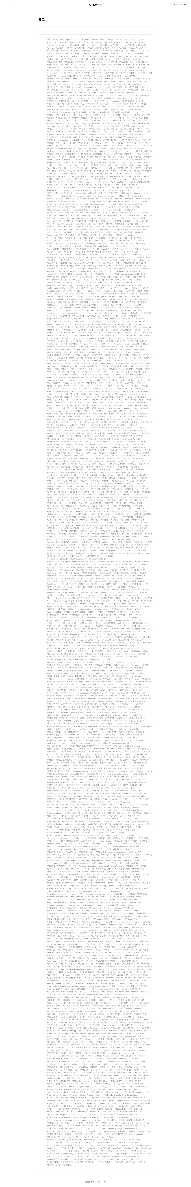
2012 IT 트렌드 (114, 1145)
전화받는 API (69, 1059)
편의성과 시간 (121, 503)
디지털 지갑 (147, 955)
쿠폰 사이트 (95, 249)
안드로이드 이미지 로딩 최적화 (138, 986)
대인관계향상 (139, 436)
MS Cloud (51, 126)
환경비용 (51, 489)
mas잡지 (106, 249)
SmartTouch (90, 1039)
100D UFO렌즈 (143, 182)
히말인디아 (111, 972)
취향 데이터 (51, 484)
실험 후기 (90, 467)
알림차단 (105, 534)
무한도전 (95, 165)
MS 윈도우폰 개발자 (116, 936)
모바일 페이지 (75, 361)
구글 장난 (51, 846)
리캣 (61, 584)
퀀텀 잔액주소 (122, 587)
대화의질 (120, 475)
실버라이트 (65, 109)
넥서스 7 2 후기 (71, 927)
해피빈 (74, 369)
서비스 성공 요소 (104, 782)
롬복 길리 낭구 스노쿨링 (67, 707)
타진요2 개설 (52, 308)
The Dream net (141, 754)
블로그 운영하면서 (95, 48)
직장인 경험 (51, 461)
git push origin (128, 1145)
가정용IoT (137, 472)
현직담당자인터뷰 (118, 481)
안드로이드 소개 (106, 911)
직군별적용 (146, 492)
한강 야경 (118, 154)
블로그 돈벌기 (102, 160)
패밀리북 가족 (116, 958)
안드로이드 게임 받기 (127, 257)
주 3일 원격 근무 (99, 411)
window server (114, 101)
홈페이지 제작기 (70, 333)
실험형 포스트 (115, 453)
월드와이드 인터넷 (54, 1165)
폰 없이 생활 (82, 414)
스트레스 (78, 403)
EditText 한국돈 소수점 (141, 799)
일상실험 (130, 42)
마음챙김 (109, 199)
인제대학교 (96, 405)
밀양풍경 (125, 249)
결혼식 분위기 (86, 271)
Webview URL (125, 204)
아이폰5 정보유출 (145, 1131)
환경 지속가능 (107, 484)
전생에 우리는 (70, 70)
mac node (64, 567)
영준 (49, 383)
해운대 (115, 394)
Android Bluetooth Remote (134, 1050)
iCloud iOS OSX (54, 1137)
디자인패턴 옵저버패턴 (91, 791)
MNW (99, 137)
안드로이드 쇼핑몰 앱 (55, 939)
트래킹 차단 (103, 450)
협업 (93, 59)
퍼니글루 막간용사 (54, 883)
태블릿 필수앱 (119, 897)
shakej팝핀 (75, 140)
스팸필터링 (86, 363)
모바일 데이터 (145, 637)
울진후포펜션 (83, 799)
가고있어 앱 (83, 852)
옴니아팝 (106, 54)
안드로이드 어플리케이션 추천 (71, 76)
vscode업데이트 (67, 514)
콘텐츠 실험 (146, 679)
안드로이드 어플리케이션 (99, 56)
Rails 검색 (148, 601)
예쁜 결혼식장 (65, 260)
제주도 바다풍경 (53, 193)
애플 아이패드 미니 (112, 1092)
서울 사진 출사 (71, 651)
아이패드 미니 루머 (54, 1078)
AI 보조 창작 (74, 425)
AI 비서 (96, 598)
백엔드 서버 (114, 827)
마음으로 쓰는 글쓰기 (74, 447)
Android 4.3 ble (91, 930)
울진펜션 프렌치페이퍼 (67, 799)
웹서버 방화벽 (98, 224)
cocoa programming (93, 87)
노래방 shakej (53, 288)
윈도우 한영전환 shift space (96, 763)
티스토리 (85, 45)
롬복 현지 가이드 (139, 710)
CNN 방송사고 (135, 394)
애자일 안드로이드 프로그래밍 (73, 188)
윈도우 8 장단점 (110, 207)
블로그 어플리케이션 (54, 232)
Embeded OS (122, 313)
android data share (103, 894)
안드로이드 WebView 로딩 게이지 (59, 210)
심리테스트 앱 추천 (82, 844)
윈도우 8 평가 (96, 1064)
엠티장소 (100, 341)
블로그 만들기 (142, 45)
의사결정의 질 (78, 453)
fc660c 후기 (66, 766)
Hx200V (69, 54)
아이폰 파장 (78, 1134)
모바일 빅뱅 (51, 302)
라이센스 (72, 380)
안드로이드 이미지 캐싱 (116, 986)
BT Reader (117, 919)
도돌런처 (106, 975)
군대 (102, 403)
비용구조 (130, 548)
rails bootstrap (53, 967)
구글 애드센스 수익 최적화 (134, 188)
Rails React (127, 176)
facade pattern (53, 777)
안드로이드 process (90, 911)
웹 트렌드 (67, 408)
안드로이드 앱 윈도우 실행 (114, 768)
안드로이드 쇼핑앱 (109, 939)
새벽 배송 (131, 509)
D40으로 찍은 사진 (111, 73)
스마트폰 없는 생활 (76, 450)
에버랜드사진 (83, 651)
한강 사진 (79, 967)
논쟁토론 (115, 486)
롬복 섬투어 (51, 707)
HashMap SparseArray (57, 905)
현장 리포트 (61, 115)
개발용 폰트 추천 (86, 1070)
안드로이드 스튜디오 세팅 (56, 698)
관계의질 (51, 115)
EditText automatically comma (82, 802)
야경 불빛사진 (135, 989)
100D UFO (124, 690)
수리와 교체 (112, 433)
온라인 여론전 (138, 458)
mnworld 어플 (101, 241)
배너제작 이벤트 (53, 266)
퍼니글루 (104, 925)
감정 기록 (74, 520)
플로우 (112, 389)
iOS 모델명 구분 (53, 1145)
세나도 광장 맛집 (88, 673)
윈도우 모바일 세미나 (95, 327)
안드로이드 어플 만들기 (97, 62)
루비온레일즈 (63, 634)
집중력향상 (121, 107)
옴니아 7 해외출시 (66, 308)
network (107, 68)
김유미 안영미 (77, 1109)
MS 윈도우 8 (64, 1064)
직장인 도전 (142, 428)
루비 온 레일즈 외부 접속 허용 (57, 740)
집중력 (142, 40)
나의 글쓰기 (124, 431)
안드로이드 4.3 (106, 930)
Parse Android (88, 827)
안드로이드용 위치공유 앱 (124, 780)
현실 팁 (137, 171)
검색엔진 (138, 157)
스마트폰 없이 (96, 168)
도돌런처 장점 (52, 975)
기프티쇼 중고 (119, 830)
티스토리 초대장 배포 (92, 54)
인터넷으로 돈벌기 (102, 380)
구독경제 (138, 84)
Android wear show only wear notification (64, 791)
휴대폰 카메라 (97, 355)
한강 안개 (73, 690)
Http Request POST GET (134, 1112)
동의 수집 (85, 484)
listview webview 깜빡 (56, 1056)
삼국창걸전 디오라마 (94, 556)
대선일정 (128, 1089)
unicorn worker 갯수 (137, 604)
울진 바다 (63, 793)
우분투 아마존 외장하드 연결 (105, 576)
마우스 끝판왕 (81, 696)
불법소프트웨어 (53, 305)
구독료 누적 (81, 439)
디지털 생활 (75, 528)
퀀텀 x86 (117, 584)
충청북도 (132, 380)
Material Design (120, 721)
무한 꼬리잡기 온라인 (113, 740)
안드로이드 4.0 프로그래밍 (92, 215)
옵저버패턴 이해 (107, 791)
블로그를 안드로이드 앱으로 (105, 754)
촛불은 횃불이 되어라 (78, 634)
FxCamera (120, 338)
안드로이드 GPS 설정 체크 (57, 123)
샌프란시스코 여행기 (54, 252)
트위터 (50, 165)
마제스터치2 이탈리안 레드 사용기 (59, 771)
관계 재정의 (64, 168)
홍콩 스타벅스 (88, 1126)
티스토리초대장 (116, 162)
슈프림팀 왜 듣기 (78, 327)
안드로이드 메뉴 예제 (55, 1067)
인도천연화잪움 (71, 972)
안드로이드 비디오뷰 (83, 224)
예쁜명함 (51, 143)
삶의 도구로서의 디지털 (55, 414)
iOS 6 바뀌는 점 (136, 1109)
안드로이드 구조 (65, 196)
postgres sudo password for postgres (111, 833)
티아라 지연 (141, 383)
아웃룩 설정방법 (139, 218)
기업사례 (108, 637)
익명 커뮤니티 (52, 528)
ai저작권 (145, 537)
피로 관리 (149, 542)
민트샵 (50, 121)
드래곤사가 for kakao (89, 841)
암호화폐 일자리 (53, 578)
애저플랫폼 (128, 232)
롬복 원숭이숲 (63, 712)
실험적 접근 (73, 458)
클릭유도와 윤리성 (143, 453)
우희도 (103, 1067)
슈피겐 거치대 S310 (92, 601)
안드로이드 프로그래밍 (69, 65)
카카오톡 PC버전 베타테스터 (98, 981)
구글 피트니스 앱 (137, 640)
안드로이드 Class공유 (69, 1098)
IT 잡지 (135, 202)
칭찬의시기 (142, 417)
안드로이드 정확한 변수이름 (57, 866)
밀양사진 (115, 249)
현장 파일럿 (139, 495)
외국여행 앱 (82, 199)
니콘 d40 (51, 104)
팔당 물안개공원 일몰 (71, 648)
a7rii (106, 118)
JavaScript (66, 112)
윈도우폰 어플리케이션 (69, 277)
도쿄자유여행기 (53, 76)
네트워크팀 (65, 90)
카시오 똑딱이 (141, 1034)
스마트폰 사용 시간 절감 (135, 444)
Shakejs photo (98, 701)
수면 (86, 162)
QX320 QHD (52, 780)
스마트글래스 (91, 1000)
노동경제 (51, 690)
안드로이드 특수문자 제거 (91, 1101)
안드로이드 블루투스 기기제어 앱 (70, 1028)
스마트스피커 (52, 618)
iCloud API (82, 202)
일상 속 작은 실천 (89, 417)
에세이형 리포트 (53, 442)
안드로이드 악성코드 (107, 336)
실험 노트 (122, 478)
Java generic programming (119, 891)
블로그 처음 (119, 51)
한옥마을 (51, 389)
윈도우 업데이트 (128, 101)
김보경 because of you (142, 327)
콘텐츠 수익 (81, 525)
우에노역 (139, 154)
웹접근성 (105, 366)
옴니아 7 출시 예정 (82, 308)
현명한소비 (112, 883)
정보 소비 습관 (91, 453)
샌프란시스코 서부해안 (73, 810)
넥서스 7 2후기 (146, 925)
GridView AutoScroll (143, 978)
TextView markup (90, 886)
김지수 (110, 383)
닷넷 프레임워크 (108, 397)
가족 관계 (86, 701)
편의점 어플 (123, 883)
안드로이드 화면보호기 (86, 855)
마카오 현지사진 (138, 869)
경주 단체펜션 (136, 249)
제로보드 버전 (70, 132)
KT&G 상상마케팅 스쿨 (127, 123)
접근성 (96, 363)
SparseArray (74, 905)
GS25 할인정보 (106, 573)
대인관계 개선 (52, 174)
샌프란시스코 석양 (111, 810)
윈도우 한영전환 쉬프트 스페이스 (120, 763)
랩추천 (83, 338)
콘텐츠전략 (139, 174)
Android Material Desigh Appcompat (96, 721)
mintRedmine (98, 860)
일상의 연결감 (63, 497)
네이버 (110, 403)
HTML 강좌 (84, 347)
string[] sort (92, 1103)
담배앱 (50, 729)
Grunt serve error (55, 835)
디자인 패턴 (129, 154)
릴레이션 (51, 324)
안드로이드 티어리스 (133, 911)
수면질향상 (83, 545)
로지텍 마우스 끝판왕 (96, 696)
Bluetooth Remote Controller (131, 196)
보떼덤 (79, 241)
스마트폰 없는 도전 (88, 171)
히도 (144, 1067)
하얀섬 (112, 1101)
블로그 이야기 (74, 45)
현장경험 (95, 584)
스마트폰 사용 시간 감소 (56, 447)
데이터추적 (74, 531)
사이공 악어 (63, 626)
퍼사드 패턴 (94, 777)
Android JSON (139, 1098)
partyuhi (101, 126)
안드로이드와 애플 (128, 1092)
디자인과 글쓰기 (72, 489)
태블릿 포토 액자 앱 (132, 724)
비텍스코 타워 (98, 626)
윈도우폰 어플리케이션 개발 (114, 302)
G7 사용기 (118, 679)
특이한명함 (145, 294)
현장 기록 (141, 509)
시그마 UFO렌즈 (137, 690)
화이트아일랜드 (143, 1006)
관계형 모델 (80, 324)
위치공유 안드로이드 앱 (98, 852)
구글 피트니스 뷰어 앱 (121, 640)
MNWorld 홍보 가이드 (100, 958)
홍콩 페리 (90, 1123)
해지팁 (86, 422)
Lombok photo (123, 701)
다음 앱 (143, 341)
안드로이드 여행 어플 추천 (96, 774)
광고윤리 (125, 525)
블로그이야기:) (114, 386)
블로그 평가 (82, 148)
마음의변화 (131, 553)
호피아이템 (74, 344)
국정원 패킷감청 (67, 1162)
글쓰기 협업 (143, 431)
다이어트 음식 (137, 377)
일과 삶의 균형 (100, 179)
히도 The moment (132, 1067)
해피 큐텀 (105, 592)
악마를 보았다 (91, 151)
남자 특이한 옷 (52, 316)
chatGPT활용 (142, 548)
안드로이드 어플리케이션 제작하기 (82, 95)
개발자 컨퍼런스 (121, 324)
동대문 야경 (63, 1129)
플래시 (142, 400)
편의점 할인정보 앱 (135, 190)
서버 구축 (77, 349)
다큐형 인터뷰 (142, 414)
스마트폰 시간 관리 (142, 523)
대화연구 (122, 417)
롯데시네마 (126, 386)
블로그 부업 (84, 849)
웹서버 (102, 383)
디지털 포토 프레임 (97, 724)
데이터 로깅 (84, 472)
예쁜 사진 (84, 68)
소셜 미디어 (130, 383)
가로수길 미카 (131, 1025)
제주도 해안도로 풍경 (69, 933)
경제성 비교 (51, 537)
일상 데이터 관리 (98, 492)
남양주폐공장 (135, 612)
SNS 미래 (51, 224)
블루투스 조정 (142, 894)
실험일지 (117, 68)
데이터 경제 (88, 581)
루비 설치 (62, 995)
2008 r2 (68, 386)
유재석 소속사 (52, 377)
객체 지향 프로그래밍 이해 (80, 805)
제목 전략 (111, 458)
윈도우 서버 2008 (111, 349)
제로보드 (87, 400)
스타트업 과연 (70, 964)
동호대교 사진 (67, 967)
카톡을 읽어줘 (52, 196)
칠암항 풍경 (146, 922)
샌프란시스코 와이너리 (70, 955)
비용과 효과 (99, 461)
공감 (87, 408)
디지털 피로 (147, 171)
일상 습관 (127, 59)
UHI (58, 143)
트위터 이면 (67, 1117)
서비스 (114, 81)
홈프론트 (121, 352)
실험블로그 (103, 453)
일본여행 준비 (108, 263)
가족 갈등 (121, 1000)
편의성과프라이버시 (107, 475)
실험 (121, 56)
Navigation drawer (96, 941)
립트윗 (59, 352)
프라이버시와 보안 (90, 495)
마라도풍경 (92, 824)
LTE (92, 68)
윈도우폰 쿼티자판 (54, 283)
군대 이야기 (65, 341)
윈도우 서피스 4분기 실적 (56, 1003)
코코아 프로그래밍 (135, 98)
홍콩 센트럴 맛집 (53, 676)
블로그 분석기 (122, 285)
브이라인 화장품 (81, 255)
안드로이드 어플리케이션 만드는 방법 (60, 93)
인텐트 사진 (93, 70)
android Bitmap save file (88, 902)
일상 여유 (103, 444)
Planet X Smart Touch (134, 1036)
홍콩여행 (114, 380)
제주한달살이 (64, 564)
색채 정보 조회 (137, 1011)
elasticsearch (78, 640)
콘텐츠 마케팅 (85, 207)
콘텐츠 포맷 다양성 (87, 458)
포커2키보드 (64, 743)
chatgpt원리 (128, 511)
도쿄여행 (80, 107)
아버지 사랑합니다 (134, 252)
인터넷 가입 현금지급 (83, 757)
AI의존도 (51, 548)
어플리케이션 (140, 160)
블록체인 (89, 185)
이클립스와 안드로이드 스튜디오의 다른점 (109, 687)
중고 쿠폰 (87, 830)
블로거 (96, 400)
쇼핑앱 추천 (95, 939)
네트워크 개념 (128, 369)
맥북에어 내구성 (136, 1106)
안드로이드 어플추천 (127, 129)
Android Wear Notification (129, 788)
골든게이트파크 (53, 816)
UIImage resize (143, 1123)
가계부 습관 (77, 495)
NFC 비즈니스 (145, 1039)
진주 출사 (51, 685)
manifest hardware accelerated (121, 1053)
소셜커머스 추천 (104, 76)
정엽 (73, 383)
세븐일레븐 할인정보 (122, 573)
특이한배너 (93, 134)
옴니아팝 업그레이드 (106, 338)
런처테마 (122, 972)
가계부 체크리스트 (109, 478)
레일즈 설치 (51, 995)
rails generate (132, 992)
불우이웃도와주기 (66, 274)
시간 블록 (143, 528)
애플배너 (83, 134)
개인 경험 (73, 174)
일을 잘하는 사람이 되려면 (119, 785)
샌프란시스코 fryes (100, 955)
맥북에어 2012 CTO (141, 944)
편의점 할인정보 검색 (90, 573)
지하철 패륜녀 (126, 310)
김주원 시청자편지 (144, 257)
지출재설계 (141, 481)
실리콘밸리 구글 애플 (55, 953)
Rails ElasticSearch (55, 604)
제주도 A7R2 (87, 637)
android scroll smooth (139, 983)
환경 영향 (62, 551)
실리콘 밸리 (58, 363)
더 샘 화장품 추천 (82, 288)
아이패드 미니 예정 (138, 1126)
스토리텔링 (141, 107)
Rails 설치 (145, 992)
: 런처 (130, 972)
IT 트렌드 (92, 98)
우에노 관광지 (122, 246)
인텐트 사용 (97, 73)
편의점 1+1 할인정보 (139, 573)
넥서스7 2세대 (132, 925)
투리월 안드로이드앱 (80, 1047)
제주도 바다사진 (67, 193)
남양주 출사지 (123, 612)
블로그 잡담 (103, 45)
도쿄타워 (57, 383)
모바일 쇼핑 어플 (80, 916)
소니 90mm (124, 651)
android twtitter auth (121, 997)
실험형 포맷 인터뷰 (99, 506)
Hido (120, 1067)
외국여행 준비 (140, 1061)
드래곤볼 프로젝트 (54, 1117)
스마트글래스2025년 (124, 514)
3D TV (70, 400)
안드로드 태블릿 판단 (102, 1022)
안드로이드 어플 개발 (110, 129)
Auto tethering (77, 897)
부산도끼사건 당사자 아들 (143, 333)
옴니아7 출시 (115, 283)
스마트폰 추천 (78, 151)
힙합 (104, 107)
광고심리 (114, 735)
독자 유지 (87, 509)
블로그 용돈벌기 (111, 355)
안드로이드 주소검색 (90, 1045)
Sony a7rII (134, 646)
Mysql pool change (96, 604)
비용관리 (85, 118)
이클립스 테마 (130, 210)
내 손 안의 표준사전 (81, 1014)
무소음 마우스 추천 (71, 612)
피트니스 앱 (107, 640)
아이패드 (117, 59)
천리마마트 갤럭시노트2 (56, 978)
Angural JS (68, 844)
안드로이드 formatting (81, 1081)
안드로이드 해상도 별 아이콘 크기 (126, 841)
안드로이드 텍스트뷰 (111, 255)
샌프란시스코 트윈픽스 (136, 953)
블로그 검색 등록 (80, 352)
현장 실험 (129, 168)
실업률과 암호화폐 (68, 578)
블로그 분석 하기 (108, 285)
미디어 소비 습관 (138, 520)
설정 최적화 (86, 542)
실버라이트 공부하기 (118, 95)
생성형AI (98, 84)
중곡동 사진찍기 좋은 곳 (114, 654)
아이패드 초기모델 (126, 1120)
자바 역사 (138, 1089)
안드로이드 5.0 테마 (54, 721)
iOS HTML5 (109, 1078)
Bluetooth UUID (54, 1061)
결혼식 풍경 (83, 132)
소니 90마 (90, 182)
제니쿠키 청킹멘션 (54, 665)
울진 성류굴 (144, 841)
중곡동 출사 (99, 654)
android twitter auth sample (58, 997)
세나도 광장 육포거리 (99, 671)
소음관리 (129, 542)
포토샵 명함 (70, 297)
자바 (128, 65)
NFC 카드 (119, 199)
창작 (62, 40)
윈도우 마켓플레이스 (121, 294)
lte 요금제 (148, 215)
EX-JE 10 (66, 1036)
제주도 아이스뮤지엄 (137, 930)
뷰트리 (61, 126)
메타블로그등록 (86, 154)
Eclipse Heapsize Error (125, 950)
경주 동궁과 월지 (63, 685)
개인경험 (57, 84)
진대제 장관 (64, 581)
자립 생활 (126, 534)
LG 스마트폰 (83, 372)
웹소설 (95, 40)
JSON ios (71, 1112)
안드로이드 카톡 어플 (71, 1006)
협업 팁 (117, 523)
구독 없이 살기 (133, 478)
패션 (110, 165)
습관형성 (149, 598)
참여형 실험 (116, 447)
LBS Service (107, 780)
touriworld (101, 1061)
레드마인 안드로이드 (109, 858)
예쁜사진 (128, 79)
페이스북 (87, 403)
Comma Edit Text (104, 802)
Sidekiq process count (117, 604)
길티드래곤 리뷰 (122, 888)
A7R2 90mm (132, 657)
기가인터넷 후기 (106, 746)
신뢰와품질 (90, 419)
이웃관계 (51, 1011)
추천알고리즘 (52, 564)
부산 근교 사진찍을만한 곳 (67, 657)
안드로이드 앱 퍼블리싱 (137, 718)
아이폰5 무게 (115, 1042)
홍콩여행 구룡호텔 (87, 880)
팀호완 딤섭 (145, 665)
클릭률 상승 (95, 523)
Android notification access (93, 905)
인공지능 (140, 369)
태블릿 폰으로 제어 (100, 1031)
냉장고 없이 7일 (53, 506)
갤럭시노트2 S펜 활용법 (120, 975)
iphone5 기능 (105, 218)
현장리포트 (60, 486)
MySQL (102, 408)
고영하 (104, 983)
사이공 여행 (130, 632)
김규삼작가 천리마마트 (139, 975)
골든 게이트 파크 (108, 813)
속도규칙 (51, 500)
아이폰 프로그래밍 (68, 59)
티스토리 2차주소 (93, 297)
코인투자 (106, 590)
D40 (130, 405)
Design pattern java (144, 771)
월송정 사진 (116, 793)
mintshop (113, 196)
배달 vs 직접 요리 (136, 503)
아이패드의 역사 (110, 1120)
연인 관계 (114, 545)
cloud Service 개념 (55, 235)
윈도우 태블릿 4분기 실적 (135, 1000)
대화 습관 (105, 520)
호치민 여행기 (93, 629)
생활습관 (97, 107)
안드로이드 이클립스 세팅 (68, 1070)
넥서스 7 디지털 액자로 (80, 724)
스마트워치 (135, 207)
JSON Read (84, 1098)
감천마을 (143, 1162)
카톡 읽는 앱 (111, 1006)
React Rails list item (103, 567)
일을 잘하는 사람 (136, 785)
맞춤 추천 (136, 537)
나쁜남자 (136, 386)
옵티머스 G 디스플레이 (143, 1101)
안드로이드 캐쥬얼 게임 (94, 740)
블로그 (124, 165)
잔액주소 (111, 587)
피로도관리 (84, 520)
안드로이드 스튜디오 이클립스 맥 (118, 696)
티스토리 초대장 (62, 42)
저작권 (124, 109)
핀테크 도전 (104, 495)
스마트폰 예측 (72, 299)
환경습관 (62, 556)
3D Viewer (130, 1020)
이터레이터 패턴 (91, 1011)
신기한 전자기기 (117, 1020)
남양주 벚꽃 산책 (147, 606)
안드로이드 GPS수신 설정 (137, 121)
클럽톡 (77, 827)
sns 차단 (51, 525)
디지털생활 (64, 528)
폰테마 (112, 1000)
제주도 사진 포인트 (54, 637)
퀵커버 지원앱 (65, 780)
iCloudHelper (96, 1117)
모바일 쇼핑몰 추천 (103, 1034)
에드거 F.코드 (68, 324)
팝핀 (83, 104)
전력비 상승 (147, 433)
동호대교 (138, 352)
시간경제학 (60, 436)
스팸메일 (136, 391)
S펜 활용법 (71, 978)
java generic (100, 891)
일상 (49, 40)
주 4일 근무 (122, 576)
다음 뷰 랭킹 (123, 297)
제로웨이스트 (74, 118)
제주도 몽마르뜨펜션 (98, 933)
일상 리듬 (116, 112)
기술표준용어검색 (65, 1014)
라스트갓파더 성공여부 (98, 274)
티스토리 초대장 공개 (139, 229)
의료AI (122, 551)
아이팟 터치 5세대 (116, 1089)
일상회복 (105, 553)
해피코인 (51, 760)
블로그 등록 (98, 375)
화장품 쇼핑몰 (124, 355)
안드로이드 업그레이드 (119, 280)
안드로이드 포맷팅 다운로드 (105, 1070)
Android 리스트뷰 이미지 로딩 (58, 989)
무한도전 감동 (125, 327)
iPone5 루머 (86, 1129)
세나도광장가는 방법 (81, 872)
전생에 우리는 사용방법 (122, 202)
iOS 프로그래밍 (53, 51)
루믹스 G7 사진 (123, 662)
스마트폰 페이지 (81, 269)
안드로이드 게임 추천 (55, 62)
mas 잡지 (61, 134)
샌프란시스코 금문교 (73, 813)
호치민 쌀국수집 (143, 654)
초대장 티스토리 (53, 129)
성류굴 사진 (51, 796)
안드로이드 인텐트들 (83, 73)
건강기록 (105, 545)
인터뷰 (133, 162)
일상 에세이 (72, 115)
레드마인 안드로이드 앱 (55, 860)
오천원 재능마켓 (112, 227)
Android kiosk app (126, 855)
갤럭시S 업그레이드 (54, 355)
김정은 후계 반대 (86, 277)
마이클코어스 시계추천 (106, 246)
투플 (58, 324)
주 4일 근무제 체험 (76, 419)
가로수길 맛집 (141, 274)
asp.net (51, 48)
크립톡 (50, 179)
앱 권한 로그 (71, 428)
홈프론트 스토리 (92, 260)
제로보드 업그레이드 (106, 266)
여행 (131, 109)
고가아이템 (101, 419)
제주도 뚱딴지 (67, 821)
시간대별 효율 (52, 422)
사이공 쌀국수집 (124, 626)
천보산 (127, 927)
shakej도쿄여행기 (138, 126)
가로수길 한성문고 (95, 1017)
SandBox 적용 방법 (131, 1148)
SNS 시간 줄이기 (79, 456)
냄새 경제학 (74, 481)
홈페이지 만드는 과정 (55, 333)
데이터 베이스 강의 (111, 322)
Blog (59, 411)
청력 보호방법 (94, 858)
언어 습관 (94, 531)
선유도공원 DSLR (123, 698)
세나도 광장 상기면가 (72, 673)
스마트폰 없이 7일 (104, 442)
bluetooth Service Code (106, 1059)
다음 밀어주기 (87, 833)
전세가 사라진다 (67, 992)
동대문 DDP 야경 (77, 618)
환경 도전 (144, 500)
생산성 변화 (83, 115)
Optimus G (80, 1103)
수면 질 (93, 548)
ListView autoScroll (124, 978)
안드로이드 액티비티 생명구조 (125, 894)
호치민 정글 (61, 623)
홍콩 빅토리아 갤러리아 (113, 874)
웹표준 (68, 162)
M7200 (139, 347)
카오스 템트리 (95, 391)
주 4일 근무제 (96, 118)
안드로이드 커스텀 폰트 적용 (140, 888)
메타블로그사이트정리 (136, 132)
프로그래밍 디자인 (113, 766)
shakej (50, 42)
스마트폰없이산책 (140, 447)
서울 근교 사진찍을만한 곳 (56, 659)
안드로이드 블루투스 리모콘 (111, 1028)
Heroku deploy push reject (131, 735)
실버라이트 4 (97, 302)
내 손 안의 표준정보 (97, 1014)
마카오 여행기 (136, 872)
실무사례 (122, 1006)
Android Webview (111, 1056)
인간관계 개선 (52, 567)
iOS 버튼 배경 (101, 1123)
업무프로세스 (142, 740)
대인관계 (72, 157)
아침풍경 (68, 363)
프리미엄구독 (105, 537)
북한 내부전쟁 (100, 277)
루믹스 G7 (107, 679)
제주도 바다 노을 (114, 933)
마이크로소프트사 (64, 391)
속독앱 (61, 517)
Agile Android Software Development (109, 749)
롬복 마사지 (92, 712)
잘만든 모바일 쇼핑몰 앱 (139, 1031)
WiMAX (120, 363)
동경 (58, 160)
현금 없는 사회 (131, 687)
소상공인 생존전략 (126, 506)
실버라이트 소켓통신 (78, 285)
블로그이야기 (52, 157)
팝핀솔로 (145, 344)
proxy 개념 (92, 218)
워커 (146, 405)
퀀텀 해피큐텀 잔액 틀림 (97, 587)
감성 (55, 40)
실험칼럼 (125, 497)
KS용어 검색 (52, 1014)
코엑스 (123, 380)
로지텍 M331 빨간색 (134, 609)
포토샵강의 (87, 109)
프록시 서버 (51, 358)
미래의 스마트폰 (97, 308)
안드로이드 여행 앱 (78, 774)
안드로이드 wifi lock (141, 213)
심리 (129, 81)
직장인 (122, 157)
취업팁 (122, 925)
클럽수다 (68, 827)
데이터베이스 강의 (127, 322)
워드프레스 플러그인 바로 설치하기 (103, 729)
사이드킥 (51, 958)
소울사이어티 (52, 274)
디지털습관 (148, 514)
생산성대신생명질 (118, 428)
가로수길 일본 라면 (128, 1017)
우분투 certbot (93, 620)
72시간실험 (135, 492)
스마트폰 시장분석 (126, 308)
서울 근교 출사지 (128, 68)
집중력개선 (94, 545)
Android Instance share (114, 1095)
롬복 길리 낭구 (111, 707)
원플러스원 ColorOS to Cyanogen (127, 746)
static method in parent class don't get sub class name (93, 900)
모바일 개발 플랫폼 (123, 1078)
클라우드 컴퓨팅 (141, 397)
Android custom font (56, 891)
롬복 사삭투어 (77, 710)
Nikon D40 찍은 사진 (141, 227)
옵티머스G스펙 (67, 1103)
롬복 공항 (104, 704)
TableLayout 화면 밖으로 (106, 1084)
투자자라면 (118, 637)
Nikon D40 (119, 65)
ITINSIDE (145, 202)
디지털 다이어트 (128, 517)
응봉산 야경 (63, 358)
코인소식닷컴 (66, 179)
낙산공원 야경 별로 (54, 648)
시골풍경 (82, 157)
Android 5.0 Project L (64, 807)
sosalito (104, 1115)
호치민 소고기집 (84, 632)
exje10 (130, 1034)
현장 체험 (73, 503)
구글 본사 (103, 1000)
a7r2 (133, 182)
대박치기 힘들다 (70, 835)
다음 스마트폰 (108, 235)
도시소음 (100, 199)
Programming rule (109, 204)
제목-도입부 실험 (53, 456)
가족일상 (77, 1061)
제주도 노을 (127, 933)
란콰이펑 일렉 (52, 874)
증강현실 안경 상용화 (118, 1115)
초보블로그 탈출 (108, 305)
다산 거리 (86, 646)
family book (52, 961)
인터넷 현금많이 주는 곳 (65, 757)
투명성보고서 (90, 1162)
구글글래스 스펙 (69, 1000)
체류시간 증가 (89, 447)
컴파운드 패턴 (111, 760)
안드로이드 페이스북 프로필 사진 (99, 995)
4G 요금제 (65, 218)
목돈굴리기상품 (70, 941)
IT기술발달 (70, 294)
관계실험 (130, 484)
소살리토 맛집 (125, 810)
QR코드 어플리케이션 (55, 238)
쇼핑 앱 (91, 916)
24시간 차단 (90, 442)
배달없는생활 (66, 467)
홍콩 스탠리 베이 (122, 668)
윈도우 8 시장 (94, 1025)
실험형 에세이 (74, 171)
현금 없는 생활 (116, 495)
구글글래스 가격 (138, 997)
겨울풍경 (145, 386)
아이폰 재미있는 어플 (94, 1131)
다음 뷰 (81, 383)
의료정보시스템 (126, 349)
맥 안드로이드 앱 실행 (71, 768)
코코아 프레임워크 (54, 207)
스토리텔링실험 (93, 486)
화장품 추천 (145, 95)
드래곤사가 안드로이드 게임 (69, 841)
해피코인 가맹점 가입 (132, 757)
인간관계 (113, 405)
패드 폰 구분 (134, 1142)
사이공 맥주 (119, 632)
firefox (66, 383)
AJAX (103, 386)
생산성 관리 (64, 475)
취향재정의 (84, 425)
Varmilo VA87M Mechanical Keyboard (75, 752)
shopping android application (76, 939)
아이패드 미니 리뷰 (63, 1047)
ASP (97, 394)
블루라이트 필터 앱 (93, 682)
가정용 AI (71, 486)
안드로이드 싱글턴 (120, 1087)
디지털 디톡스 (85, 40)
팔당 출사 (62, 182)
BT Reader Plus (131, 919)
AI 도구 (101, 548)
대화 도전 (105, 497)
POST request (115, 1112)
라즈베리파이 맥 (107, 598)
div (136, 408)
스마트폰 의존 (126, 171)
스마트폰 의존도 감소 (116, 444)
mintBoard (52, 855)
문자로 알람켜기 (144, 838)
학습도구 (60, 548)
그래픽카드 (105, 400)
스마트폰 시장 (110, 79)
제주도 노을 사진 (140, 933)
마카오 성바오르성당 (123, 869)
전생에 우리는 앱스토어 (76, 1131)
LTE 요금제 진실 (135, 215)
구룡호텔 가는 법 (53, 880)
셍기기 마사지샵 (104, 712)
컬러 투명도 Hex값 (138, 693)
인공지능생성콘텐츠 (54, 470)
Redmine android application (78, 860)
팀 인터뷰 (58, 601)
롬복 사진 (99, 185)
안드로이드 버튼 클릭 (55, 1089)
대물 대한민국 (66, 137)
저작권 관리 (96, 489)
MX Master (69, 696)
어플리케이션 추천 (54, 68)
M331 (83, 612)
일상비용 (60, 489)
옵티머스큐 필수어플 (117, 271)
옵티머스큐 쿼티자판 (134, 271)
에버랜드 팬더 (111, 651)
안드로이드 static (90, 944)
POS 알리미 (74, 592)
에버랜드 (122, 405)
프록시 (50, 369)
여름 (69, 403)
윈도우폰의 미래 (83, 936)
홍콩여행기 (138, 310)
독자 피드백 (51, 517)
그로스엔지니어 (141, 564)
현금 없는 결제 (105, 439)
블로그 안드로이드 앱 (125, 754)
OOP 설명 (83, 908)
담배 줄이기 (59, 729)
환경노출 (131, 414)
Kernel (98, 369)
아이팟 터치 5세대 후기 (123, 1075)
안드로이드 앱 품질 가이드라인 (107, 961)
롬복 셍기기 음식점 (78, 712)
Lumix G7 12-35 (94, 662)
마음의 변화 (73, 551)
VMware (87, 389)
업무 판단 (85, 475)
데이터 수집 (66, 87)
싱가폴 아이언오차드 (77, 718)
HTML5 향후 (52, 1081)
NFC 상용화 (68, 1039)
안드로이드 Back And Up (77, 858)
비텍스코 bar (86, 626)
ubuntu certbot (108, 620)
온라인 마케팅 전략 (81, 249)
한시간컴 (148, 958)
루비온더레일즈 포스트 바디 (114, 738)
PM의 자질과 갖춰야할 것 (133, 863)
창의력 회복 (81, 478)
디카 (105, 405)
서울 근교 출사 (75, 643)
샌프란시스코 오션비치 (90, 816)
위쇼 (102, 777)
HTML (108, 59)
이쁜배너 (113, 134)
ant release (69, 983)
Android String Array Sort (110, 1103)
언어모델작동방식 (114, 511)
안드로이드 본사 (106, 953)
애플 (49, 84)
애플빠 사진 (119, 1162)
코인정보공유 (71, 584)
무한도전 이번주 (84, 143)
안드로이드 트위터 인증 (102, 997)
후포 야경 (121, 796)
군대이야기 (75, 375)
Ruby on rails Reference (75, 735)
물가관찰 (143, 442)
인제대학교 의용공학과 (97, 221)
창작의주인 (51, 492)
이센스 (149, 363)
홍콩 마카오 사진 (53, 869)
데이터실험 (121, 414)
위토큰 (120, 578)
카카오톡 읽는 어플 (54, 1006)
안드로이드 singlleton (102, 1087)
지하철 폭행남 (52, 271)
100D (58, 121)
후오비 (50, 587)
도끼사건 (51, 336)
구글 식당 (68, 953)
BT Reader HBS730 (101, 919)
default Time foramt (101, 846)
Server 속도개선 (112, 606)
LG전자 (86, 405)
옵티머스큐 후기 (95, 132)
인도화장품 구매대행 (87, 972)
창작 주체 (63, 503)
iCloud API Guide (143, 199)
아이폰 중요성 (90, 1134)
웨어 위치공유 (94, 780)
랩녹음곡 (77, 79)
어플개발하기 (52, 257)
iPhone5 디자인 (99, 1129)
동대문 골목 (64, 618)
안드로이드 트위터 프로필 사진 (123, 995)
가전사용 (94, 475)
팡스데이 (107, 291)
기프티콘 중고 (131, 830)
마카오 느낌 (90, 869)
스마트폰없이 (52, 534)
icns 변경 (92, 1148)
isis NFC (79, 1039)
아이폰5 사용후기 (53, 1045)
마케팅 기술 (84, 257)
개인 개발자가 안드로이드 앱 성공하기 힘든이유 (118, 835)
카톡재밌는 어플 (110, 1131)
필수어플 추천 (124, 241)
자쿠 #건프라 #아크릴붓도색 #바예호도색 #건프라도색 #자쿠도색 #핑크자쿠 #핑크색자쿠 (78, 559)
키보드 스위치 (52, 752)
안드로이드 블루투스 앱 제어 (57, 1053)
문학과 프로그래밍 (141, 1070)
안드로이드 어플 (83, 59)
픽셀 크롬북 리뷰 (110, 947)
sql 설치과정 (82, 330)
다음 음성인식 (101, 238)
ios (58, 389)
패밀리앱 (127, 958)
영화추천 (91, 81)
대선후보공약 (84, 517)
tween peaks (120, 953)
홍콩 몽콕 (137, 877)
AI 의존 (50, 464)
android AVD (80, 263)
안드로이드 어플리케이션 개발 (58, 95)
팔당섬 (106, 648)
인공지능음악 (111, 551)
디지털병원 (107, 294)
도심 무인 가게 (105, 470)
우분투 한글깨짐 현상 (127, 732)
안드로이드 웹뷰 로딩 (81, 210)
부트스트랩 (94, 1047)
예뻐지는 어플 (95, 235)
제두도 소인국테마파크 (55, 824)
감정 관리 (136, 590)
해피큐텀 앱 (51, 592)
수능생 (50, 294)
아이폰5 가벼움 (102, 1042)
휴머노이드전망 (53, 514)
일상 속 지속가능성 (74, 539)
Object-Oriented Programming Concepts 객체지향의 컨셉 (112, 908)
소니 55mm (136, 651)
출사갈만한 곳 (73, 659)
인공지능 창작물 (117, 542)
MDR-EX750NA (136, 615)
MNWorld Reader (113, 941)
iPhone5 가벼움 (87, 1042)
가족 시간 (129, 174)
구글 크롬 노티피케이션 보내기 (80, 598)
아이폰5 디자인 (95, 129)
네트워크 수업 (52, 344)
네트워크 (114, 56)
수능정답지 (92, 283)
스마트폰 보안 (52, 327)
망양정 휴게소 (89, 796)
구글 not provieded (106, 698)
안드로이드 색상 (70, 1089)
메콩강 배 (83, 623)
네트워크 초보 (84, 146)
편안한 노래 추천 (53, 277)
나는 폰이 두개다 (110, 922)
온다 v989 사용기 (111, 752)
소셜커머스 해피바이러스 (56, 299)
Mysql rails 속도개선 (75, 606)
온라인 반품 (125, 520)
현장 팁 (71, 478)
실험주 (104, 422)
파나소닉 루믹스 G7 (132, 679)
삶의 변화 (82, 1017)
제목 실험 (148, 450)
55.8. (146, 651)
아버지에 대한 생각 (94, 252)
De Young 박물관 (124, 813)
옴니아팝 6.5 (144, 336)
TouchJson (83, 1112)
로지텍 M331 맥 (117, 609)
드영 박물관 (138, 813)
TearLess (119, 911)
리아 (110, 344)
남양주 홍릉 (97, 752)
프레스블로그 (105, 104)
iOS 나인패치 (114, 1123)
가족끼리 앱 (138, 958)
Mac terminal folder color (98, 735)
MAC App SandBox (55, 1151)
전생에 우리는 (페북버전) (83, 1075)
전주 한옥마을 (146, 361)
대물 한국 (96, 305)
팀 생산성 (70, 511)
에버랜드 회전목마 (98, 651)
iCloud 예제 (124, 1117)
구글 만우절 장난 (111, 967)
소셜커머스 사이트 (93, 316)
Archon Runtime (54, 768)
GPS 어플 (62, 302)
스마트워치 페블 (53, 969)
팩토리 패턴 (51, 788)
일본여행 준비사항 (94, 263)
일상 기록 (95, 176)
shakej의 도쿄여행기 (69, 129)
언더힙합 (139, 338)
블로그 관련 (87, 51)
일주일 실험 (96, 517)
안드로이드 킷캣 (143, 913)
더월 (57, 179)
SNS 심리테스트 (97, 844)
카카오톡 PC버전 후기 (118, 981)
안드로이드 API (120, 90)
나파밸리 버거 (137, 810)
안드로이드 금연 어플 (121, 726)
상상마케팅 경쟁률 (110, 123)
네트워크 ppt (52, 101)
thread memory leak (106, 989)
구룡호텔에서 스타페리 (77, 874)
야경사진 (147, 79)
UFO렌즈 (82, 941)
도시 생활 (109, 174)
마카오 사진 (51, 872)
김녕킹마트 (131, 551)
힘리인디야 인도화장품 (55, 972)
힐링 (127, 344)
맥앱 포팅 (86, 1151)
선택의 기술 (81, 587)
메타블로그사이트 (133, 146)
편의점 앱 (147, 883)
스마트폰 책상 (137, 601)
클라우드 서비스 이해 (114, 232)
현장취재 (118, 221)
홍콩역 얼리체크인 (65, 668)
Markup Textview (107, 886)
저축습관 (84, 913)
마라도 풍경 (129, 860)
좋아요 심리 (51, 497)
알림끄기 (142, 576)
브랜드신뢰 (115, 525)
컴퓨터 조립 (146, 391)
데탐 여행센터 (68, 629)
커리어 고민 (87, 1036)
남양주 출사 (51, 182)
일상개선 (149, 534)
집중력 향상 (109, 146)
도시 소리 (113, 464)
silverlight (117, 104)
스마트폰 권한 (83, 428)
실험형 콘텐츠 (72, 472)
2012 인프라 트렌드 (98, 1145)
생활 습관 (139, 151)
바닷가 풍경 (51, 925)
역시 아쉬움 (110, 693)
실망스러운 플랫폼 (139, 1078)
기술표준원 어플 (140, 1014)
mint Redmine (124, 858)
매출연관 (51, 458)
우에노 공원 (86, 375)
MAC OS (51, 391)
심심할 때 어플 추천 (139, 241)
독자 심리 (97, 509)
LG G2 (144, 936)
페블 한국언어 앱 (105, 969)
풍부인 (69, 126)
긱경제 (146, 584)
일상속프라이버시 (97, 503)
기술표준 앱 (128, 1014)
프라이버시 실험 (104, 112)
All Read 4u (98, 760)
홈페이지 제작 (144, 65)
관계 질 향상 (71, 414)
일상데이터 (119, 168)
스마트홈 (79, 54)
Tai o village (136, 676)
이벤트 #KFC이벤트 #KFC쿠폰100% (136, 562)
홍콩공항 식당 (101, 880)
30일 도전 (88, 84)
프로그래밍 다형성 (122, 791)
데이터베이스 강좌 (142, 322)
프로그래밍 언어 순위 (93, 1156)
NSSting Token (106, 1140)
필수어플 (96, 65)
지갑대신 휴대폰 (53, 1106)
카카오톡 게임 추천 (118, 118)
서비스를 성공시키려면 (88, 782)
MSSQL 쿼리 (72, 319)
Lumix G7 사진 (109, 662)
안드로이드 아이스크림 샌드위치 (114, 121)
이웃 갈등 (101, 182)
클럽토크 (149, 824)
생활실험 (138, 514)
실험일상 (81, 470)
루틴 (120, 79)
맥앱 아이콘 (81, 1148)
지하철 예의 (85, 302)
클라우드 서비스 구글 (107, 243)
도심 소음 (149, 168)
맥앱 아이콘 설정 (68, 1148)
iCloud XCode (53, 202)
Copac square (118, 629)
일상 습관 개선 (124, 419)
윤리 (49, 81)
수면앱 (85, 523)
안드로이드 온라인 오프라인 (73, 1078)
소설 (126, 40)
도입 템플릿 (96, 425)
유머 (94, 408)
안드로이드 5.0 (87, 190)
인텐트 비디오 (118, 70)
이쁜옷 (146, 355)
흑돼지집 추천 (80, 821)
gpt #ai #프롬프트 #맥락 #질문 (58, 542)
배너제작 (109, 42)
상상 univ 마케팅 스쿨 (121, 229)
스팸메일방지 (89, 341)
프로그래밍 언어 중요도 (74, 1156)
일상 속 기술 (85, 506)
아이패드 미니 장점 (122, 1126)
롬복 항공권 (51, 724)
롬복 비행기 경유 (53, 704)
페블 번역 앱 (92, 969)
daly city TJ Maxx (131, 819)
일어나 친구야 (52, 841)
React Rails (115, 176)
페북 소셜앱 (51, 1075)
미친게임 (114, 260)
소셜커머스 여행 (128, 283)
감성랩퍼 (80, 1123)
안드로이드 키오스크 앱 (145, 855)
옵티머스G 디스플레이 (125, 1101)
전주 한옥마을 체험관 (55, 227)
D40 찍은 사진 (139, 59)
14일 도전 (136, 461)
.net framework (108, 363)
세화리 (128, 944)
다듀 (86, 160)
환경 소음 (94, 537)
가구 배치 (60, 958)
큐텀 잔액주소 (134, 587)
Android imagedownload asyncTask (62, 902)
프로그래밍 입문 (106, 1154)
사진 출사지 (125, 799)
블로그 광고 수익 (93, 285)
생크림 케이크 (135, 297)
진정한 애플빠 (131, 1162)
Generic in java (87, 894)
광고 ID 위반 (52, 573)
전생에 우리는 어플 (120, 87)
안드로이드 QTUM (130, 592)
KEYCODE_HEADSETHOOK (132, 1056)
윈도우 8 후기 (52, 1064)
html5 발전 (92, 266)
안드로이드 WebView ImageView (132, 1009)
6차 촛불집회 (126, 634)
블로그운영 (58, 397)
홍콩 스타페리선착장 (95, 874)
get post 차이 (53, 1115)
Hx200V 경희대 (134, 969)
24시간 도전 (65, 495)
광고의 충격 (89, 436)
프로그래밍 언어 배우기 (55, 1156)
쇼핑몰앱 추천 (102, 916)
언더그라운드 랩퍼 (81, 274)
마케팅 (69, 165)
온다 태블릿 (124, 752)
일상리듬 (83, 112)
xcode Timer (104, 1142)
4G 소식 (124, 215)
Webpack (87, 643)
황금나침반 (64, 271)
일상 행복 (105, 472)
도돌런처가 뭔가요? (142, 972)
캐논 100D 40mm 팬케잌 (141, 698)
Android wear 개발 (111, 799)
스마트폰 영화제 (78, 260)
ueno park (135, 246)
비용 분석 (63, 174)
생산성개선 (115, 456)
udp (49, 363)
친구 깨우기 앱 (91, 838)
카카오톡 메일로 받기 (73, 922)
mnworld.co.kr (74, 123)
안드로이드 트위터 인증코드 (82, 997)
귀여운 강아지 (80, 98)
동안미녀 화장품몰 (142, 221)
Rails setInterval (67, 570)
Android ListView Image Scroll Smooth (63, 986)
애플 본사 (102, 193)
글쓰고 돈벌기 (52, 584)
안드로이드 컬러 (101, 1089)
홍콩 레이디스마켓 (66, 877)
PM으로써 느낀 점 (115, 863)
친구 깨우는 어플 (104, 838)
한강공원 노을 (123, 643)
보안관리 (67, 355)
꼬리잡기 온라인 (128, 740)
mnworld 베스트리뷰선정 (130, 288)
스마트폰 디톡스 (113, 171)
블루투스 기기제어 (76, 1053)
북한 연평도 (78, 280)
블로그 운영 (119, 42)
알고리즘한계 (109, 414)
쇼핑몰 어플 (51, 1034)
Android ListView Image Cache (93, 986)
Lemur (104, 816)
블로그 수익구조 (53, 218)
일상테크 (63, 450)
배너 (106, 81)
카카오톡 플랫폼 (53, 90)
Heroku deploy (54, 188)
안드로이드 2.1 (53, 341)
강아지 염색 (73, 336)
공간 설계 (144, 525)
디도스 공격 (140, 148)
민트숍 (91, 1034)
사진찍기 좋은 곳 (53, 1159)
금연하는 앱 (135, 726)
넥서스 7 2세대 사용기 (55, 927)
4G (117, 165)
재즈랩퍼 (94, 1067)
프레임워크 (98, 79)
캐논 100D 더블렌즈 (109, 732)
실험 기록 (137, 115)
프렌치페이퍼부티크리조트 (137, 796)
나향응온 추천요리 (54, 629)
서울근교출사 (84, 729)
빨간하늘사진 (52, 793)
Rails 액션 (95, 992)
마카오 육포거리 (77, 869)
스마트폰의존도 (119, 531)
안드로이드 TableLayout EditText (130, 1084)
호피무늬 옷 (61, 146)
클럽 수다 (59, 827)
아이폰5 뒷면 (127, 1042)
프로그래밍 (138, 81)
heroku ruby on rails (55, 738)
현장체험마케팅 (53, 467)
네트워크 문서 (131, 336)
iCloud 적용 (83, 121)
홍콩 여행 (130, 347)
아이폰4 (60, 154)
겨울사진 (65, 369)
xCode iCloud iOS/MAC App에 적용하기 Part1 (65, 1140)
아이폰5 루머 (146, 313)
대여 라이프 (119, 484)
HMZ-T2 (69, 1022)
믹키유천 (131, 403)
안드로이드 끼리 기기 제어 (118, 1031)
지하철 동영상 (109, 137)
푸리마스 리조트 (89, 715)
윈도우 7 (120, 397)
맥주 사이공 (97, 632)
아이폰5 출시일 (111, 257)
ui (106, 389)
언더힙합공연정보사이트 (89, 336)
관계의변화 (124, 545)
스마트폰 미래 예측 (137, 134)
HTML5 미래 (65, 1081)
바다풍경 (86, 361)
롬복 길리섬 (101, 710)
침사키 (143, 673)
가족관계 (135, 361)
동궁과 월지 (114, 190)
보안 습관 (115, 520)
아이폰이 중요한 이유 (120, 1134)
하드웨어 (117, 391)
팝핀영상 (122, 143)
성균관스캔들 (142, 403)
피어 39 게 (137, 807)
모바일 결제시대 (67, 1106)
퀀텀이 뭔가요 (68, 590)
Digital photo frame (114, 724)
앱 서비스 (117, 964)
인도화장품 (101, 972)
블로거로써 (146, 288)
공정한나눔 (130, 475)
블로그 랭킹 (135, 313)
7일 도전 (85, 168)
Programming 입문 (122, 1154)
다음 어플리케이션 (54, 241)
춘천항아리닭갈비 (92, 618)
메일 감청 (79, 1162)
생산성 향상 (145, 269)
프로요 (148, 380)
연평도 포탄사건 (110, 132)
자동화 (112, 107)
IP (71, 411)
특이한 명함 (147, 140)
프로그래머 (60, 405)
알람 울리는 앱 (118, 838)
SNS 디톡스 (76, 509)
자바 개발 (121, 336)
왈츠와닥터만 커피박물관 (107, 612)
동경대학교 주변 (90, 246)
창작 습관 (95, 520)
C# (74, 81)
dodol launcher (66, 975)
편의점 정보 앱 (135, 883)
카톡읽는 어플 (99, 1006)
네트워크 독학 (144, 143)
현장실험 (106, 517)
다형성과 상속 (136, 791)
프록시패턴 (65, 763)
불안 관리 (73, 545)
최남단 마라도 (80, 824)
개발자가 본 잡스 (128, 916)
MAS (148, 132)
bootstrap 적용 (143, 964)
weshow (139, 578)
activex (139, 405)
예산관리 (102, 358)
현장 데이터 (101, 467)
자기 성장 (99, 174)
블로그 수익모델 (72, 104)
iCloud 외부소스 (110, 1117)
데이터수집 (51, 1109)
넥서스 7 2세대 (138, 927)
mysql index (95, 659)
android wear (106, 841)
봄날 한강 (88, 967)
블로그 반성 (117, 76)
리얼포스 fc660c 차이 (55, 701)
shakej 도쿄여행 (53, 249)
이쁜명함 (128, 333)
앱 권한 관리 (74, 534)
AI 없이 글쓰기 (124, 461)
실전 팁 (82, 174)
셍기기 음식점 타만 (104, 715)
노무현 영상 (130, 291)
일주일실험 (75, 168)
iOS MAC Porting (122, 1151)
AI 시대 (113, 553)
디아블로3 (108, 375)
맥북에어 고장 (123, 1106)
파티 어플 (120, 243)
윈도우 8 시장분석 (54, 1025)
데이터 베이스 (107, 324)
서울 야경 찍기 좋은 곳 (55, 651)
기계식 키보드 (112, 277)
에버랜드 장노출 (99, 643)
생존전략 (51, 352)
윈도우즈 (129, 397)
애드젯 (56, 366)
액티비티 (131, 107)
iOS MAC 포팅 (107, 1151)
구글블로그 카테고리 (98, 210)
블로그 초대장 (128, 366)
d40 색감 (68, 227)
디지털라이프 (127, 372)
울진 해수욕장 (120, 341)
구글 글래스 (97, 207)
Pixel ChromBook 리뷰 (128, 947)
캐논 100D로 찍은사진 (72, 732)
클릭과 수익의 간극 (124, 458)
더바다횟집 (118, 824)
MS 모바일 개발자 (133, 936)
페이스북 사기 (78, 1159)
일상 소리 (103, 464)
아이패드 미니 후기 (107, 1047)
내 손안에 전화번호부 (134, 1081)
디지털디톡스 (140, 42)
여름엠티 (110, 341)
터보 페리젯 (129, 671)
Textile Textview (54, 888)
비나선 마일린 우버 (54, 632)
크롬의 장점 (51, 1087)
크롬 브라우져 (118, 151)
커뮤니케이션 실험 (83, 431)
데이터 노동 (111, 492)
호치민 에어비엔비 (134, 629)
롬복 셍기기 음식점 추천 (122, 715)
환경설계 (95, 690)
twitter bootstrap (54, 1009)
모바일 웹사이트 (98, 361)
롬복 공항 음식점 (91, 704)
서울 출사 (122, 132)
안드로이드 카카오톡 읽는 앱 (66, 760)
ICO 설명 (90, 578)
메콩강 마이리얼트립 (139, 623)
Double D (92, 338)
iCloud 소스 (136, 1117)
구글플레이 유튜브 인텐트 (120, 570)
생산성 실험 (136, 419)
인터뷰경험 (62, 492)
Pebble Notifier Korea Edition (73, 969)
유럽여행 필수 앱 (114, 1061)
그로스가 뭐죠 (127, 564)
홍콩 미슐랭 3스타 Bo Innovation (76, 671)
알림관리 (107, 539)
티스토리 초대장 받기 (80, 56)
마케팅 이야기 (125, 277)
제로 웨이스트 (79, 179)
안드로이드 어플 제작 (83, 93)
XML (139, 165)
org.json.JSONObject (122, 1098)
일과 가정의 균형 (121, 528)
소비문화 (147, 249)
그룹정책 (73, 347)
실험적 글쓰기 (66, 442)
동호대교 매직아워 (93, 640)
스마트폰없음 (61, 425)
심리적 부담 (88, 539)
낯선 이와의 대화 (93, 497)
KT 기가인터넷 (144, 749)
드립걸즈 (109, 1109)
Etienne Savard (85, 749)
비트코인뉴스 (69, 587)
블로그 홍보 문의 (83, 958)
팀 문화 (122, 553)
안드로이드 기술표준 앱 (68, 1017)
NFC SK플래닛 (122, 1039)
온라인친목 (140, 484)
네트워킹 (51, 154)
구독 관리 (73, 537)
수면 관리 (146, 545)
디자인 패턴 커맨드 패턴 (116, 777)
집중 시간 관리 (111, 500)
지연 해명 (70, 310)
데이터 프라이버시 (54, 176)
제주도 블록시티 (101, 581)
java (58, 408)
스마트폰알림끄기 (119, 509)
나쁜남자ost (118, 361)
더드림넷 (51, 757)
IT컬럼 (50, 204)
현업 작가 (75, 475)
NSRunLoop (66, 1142)
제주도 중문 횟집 (105, 824)
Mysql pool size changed (76, 604)
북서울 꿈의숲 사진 (63, 640)
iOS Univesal (67, 1145)
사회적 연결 (136, 545)
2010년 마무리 (106, 269)
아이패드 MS (118, 1064)
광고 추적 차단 (127, 436)
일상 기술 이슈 (92, 470)
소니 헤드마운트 (143, 1020)
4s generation (86, 344)
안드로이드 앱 (94, 148)
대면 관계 (124, 450)
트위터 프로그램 (142, 366)
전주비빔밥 (71, 372)
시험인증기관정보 (106, 1011)
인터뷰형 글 (124, 422)
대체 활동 (51, 523)
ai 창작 (105, 542)
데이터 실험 (128, 495)
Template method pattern (119, 774)
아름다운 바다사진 (76, 793)
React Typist (53, 570)
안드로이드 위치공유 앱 (55, 852)
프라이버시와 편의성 (75, 436)
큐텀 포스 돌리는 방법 (66, 595)
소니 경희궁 (148, 643)
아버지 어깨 (108, 252)
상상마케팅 (121, 137)
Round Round (127, 274)
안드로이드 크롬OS (109, 685)
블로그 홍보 (66, 56)
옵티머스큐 (148, 358)
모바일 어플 (93, 269)
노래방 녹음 (123, 134)
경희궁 (50, 386)
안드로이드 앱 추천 (142, 56)
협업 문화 (70, 525)
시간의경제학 (79, 444)
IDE (80, 380)
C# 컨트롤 (94, 347)
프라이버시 (51, 45)
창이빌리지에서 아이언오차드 (57, 718)
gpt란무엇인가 (100, 511)
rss (81, 408)
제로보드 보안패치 (142, 266)
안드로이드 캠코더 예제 (113, 1050)
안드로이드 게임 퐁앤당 (113, 849)
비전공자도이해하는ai (84, 511)
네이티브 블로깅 (136, 450)
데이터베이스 (91, 383)
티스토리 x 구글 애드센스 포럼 (58, 805)
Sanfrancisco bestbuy (74, 819)
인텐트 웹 (141, 70)
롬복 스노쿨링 (52, 710)
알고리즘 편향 (107, 523)
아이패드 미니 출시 (69, 121)
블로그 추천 (112, 358)
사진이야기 (119, 383)
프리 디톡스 (129, 470)
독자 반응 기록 (128, 453)
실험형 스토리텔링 (54, 431)
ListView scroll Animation (103, 978)
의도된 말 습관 (68, 431)
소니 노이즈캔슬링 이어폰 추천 (101, 615)
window (51, 411)
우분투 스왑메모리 (104, 595)
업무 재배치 (99, 500)
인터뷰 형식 (71, 433)
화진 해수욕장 (95, 799)
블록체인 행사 (76, 581)
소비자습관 (140, 517)
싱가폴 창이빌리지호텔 (95, 718)
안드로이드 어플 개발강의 (68, 257)
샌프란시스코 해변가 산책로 (71, 816)
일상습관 (85, 176)
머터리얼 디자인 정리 (72, 721)
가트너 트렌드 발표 (82, 1145)
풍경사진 (143, 48)
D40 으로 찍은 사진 (66, 221)
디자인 (132, 165)
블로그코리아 (96, 162)
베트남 (78, 405)
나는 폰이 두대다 (125, 922)
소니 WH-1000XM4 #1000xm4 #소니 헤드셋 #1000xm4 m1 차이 (71, 562)
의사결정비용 (52, 450)
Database (127, 408)
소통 (74, 391)
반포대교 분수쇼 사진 (55, 654)
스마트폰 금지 (112, 179)
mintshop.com (100, 196)
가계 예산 (135, 525)
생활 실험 (101, 171)
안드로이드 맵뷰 (113, 126)
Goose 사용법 (71, 849)
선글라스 (51, 408)
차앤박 (140, 380)
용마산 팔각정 (130, 654)
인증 (74, 389)
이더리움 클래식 (138, 620)
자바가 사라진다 (53, 1092)
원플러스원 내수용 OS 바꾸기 (57, 746)
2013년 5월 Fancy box (56, 944)
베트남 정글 (73, 623)
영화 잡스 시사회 (53, 919)
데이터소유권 (71, 548)
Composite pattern (81, 771)
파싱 (136, 349)
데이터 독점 (112, 506)
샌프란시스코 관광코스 (118, 816)
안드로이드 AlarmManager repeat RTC (88, 766)
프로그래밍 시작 (99, 1073)
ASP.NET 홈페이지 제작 (114, 333)
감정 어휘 (51, 453)
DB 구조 (83, 319)
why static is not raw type (58, 894)
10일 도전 (101, 417)
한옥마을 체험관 (132, 224)
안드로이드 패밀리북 (76, 961)
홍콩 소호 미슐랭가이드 (103, 665)
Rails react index (121, 567)
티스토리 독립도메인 (109, 297)
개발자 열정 (71, 958)
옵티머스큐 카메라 (101, 271)
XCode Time (135, 1140)
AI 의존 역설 (118, 470)
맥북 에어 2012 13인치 (93, 947)
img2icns (117, 1148)
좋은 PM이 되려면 (99, 863)
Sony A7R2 (125, 179)
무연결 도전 (61, 417)
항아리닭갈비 (106, 618)
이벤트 (103, 165)
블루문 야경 (112, 690)
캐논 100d (141, 68)
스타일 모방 (113, 411)
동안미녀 (51, 243)
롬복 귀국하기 (66, 704)
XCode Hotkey (121, 1109)
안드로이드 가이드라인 (55, 964)
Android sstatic (74, 944)
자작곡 (120, 389)
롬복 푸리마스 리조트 (120, 712)
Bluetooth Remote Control (58, 897)
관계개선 (87, 123)
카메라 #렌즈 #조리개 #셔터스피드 (124, 539)
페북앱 (138, 1073)
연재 (102, 40)
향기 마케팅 (85, 534)
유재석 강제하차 (78, 316)
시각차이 (102, 562)
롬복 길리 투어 (98, 707)
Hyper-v (108, 154)
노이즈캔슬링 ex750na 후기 (57, 615)
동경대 (90, 369)
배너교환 (98, 51)
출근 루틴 (81, 486)
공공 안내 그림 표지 (122, 1011)
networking (52, 168)
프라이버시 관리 (147, 422)
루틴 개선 (127, 447)
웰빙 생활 (60, 525)
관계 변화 (126, 537)
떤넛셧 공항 (51, 634)
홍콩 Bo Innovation (55, 671)
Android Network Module (58, 1095)
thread (63, 380)
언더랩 (130, 338)
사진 (98, 68)
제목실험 (51, 486)
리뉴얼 (134, 400)
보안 (146, 81)
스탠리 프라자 (109, 668)
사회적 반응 (83, 537)
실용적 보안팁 (52, 475)
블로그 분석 (129, 148)
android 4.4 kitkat (98, 913)
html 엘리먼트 (52, 263)
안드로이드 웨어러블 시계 (118, 805)
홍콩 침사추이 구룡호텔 (70, 880)
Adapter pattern (69, 777)
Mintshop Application (83, 196)
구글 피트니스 (52, 643)
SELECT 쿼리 (116, 319)
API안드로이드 (134, 90)
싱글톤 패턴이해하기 (72, 785)
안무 (76, 394)
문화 (91, 394)
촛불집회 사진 (113, 634)
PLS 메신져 (118, 618)
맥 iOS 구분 (136, 1159)
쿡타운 (129, 352)
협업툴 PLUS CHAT (55, 620)
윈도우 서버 (87, 79)
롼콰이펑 (63, 874)
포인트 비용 (93, 439)
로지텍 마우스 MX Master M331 (80, 609)
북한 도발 (134, 294)
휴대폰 (70, 405)
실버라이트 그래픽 (136, 324)
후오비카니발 (131, 581)
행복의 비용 (115, 472)
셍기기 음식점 (121, 185)
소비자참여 (61, 539)
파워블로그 (51, 107)
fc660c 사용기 (53, 766)
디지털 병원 (96, 294)
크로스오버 (139, 389)
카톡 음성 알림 (86, 1006)
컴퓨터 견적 (98, 389)
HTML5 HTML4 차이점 (125, 263)
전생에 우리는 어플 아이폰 (56, 1131)
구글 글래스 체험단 (54, 1000)
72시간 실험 (52, 171)
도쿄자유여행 (74, 377)
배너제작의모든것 (68, 266)
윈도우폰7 (133, 48)
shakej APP (52, 221)
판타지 (119, 40)
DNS (83, 386)
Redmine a (138, 858)
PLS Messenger (131, 618)
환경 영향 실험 (121, 425)
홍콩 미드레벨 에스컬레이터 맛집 (73, 676)
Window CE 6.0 (95, 313)
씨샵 (100, 349)
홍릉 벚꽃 (135, 606)
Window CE (132, 137)
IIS (81, 162)
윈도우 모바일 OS (130, 76)
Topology (119, 344)
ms (66, 411)
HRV (49, 601)
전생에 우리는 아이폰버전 (127, 1131)
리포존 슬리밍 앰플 (73, 243)
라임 (93, 160)
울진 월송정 (127, 793)
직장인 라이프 (71, 517)
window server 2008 (67, 148)
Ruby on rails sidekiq (56, 606)
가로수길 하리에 (138, 1022)
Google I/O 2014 (111, 807)
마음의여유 (95, 204)
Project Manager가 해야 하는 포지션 (61, 863)
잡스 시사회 (66, 919)
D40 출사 (63, 229)
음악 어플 (77, 355)
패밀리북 (63, 961)
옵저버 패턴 (51, 1028)
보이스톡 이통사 (69, 204)
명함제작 (63, 157)
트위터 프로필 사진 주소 (77, 995)
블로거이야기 (65, 316)
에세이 (50, 403)
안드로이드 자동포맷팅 (100, 1081)
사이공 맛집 (136, 626)
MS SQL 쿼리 (52, 322)
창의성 (100, 59)
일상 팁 (50, 54)
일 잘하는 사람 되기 (100, 785)
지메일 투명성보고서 (105, 1162)
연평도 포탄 (89, 280)
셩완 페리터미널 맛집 (55, 673)
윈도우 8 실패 (68, 1025)
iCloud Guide (68, 1137)
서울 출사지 (76, 51)
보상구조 (83, 551)
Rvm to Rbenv (122, 682)
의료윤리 (80, 578)
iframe (123, 394)
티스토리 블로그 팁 (76, 358)
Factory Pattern (109, 1025)
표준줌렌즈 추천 (97, 693)
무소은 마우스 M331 (55, 612)
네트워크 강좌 (64, 101)
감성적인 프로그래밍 (70, 1073)
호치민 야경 (122, 729)
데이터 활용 (118, 927)
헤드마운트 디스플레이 (55, 1022)
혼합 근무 (88, 411)
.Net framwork (89, 349)
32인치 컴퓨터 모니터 (134, 777)
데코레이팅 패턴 (64, 788)
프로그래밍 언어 (53, 112)
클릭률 (138, 140)
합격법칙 (106, 481)
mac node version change (82, 567)
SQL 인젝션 (52, 375)
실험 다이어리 (91, 444)
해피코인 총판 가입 (115, 757)
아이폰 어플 (51, 162)
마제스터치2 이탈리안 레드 (135, 768)
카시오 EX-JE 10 (53, 1036)
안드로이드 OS (138, 363)
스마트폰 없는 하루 (73, 500)
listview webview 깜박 (76, 1056)
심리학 (147, 162)
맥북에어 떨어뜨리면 (94, 1106)
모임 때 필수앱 (129, 849)
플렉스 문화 (127, 472)
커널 (144, 394)
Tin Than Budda (66, 679)
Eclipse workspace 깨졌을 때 (74, 883)
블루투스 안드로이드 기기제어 (95, 1053)
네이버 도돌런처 (94, 975)
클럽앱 (50, 827)
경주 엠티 (125, 255)
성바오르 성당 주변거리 (105, 869)
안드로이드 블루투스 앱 (55, 199)
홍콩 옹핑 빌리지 (81, 679)
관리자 (105, 1182)
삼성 (75, 112)
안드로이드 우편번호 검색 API (121, 1045)
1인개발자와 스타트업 (86, 964)
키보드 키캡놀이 (53, 754)
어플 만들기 (113, 62)
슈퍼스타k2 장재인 (95, 333)
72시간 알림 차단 (144, 456)
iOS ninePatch (127, 1123)
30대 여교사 (73, 302)
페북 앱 (146, 1073)
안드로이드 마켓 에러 (101, 1020)
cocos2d (88, 380)
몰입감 (126, 584)
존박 (100, 98)
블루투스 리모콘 (53, 87)
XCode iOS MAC (92, 1159)
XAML (98, 140)
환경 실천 (92, 193)
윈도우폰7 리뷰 (136, 280)
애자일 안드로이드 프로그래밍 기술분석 (84, 746)
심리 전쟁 (63, 643)
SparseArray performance (133, 902)
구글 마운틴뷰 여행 (91, 953)
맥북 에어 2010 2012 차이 (57, 947)
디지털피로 (62, 537)
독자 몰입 (51, 539)
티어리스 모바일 (53, 913)
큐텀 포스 (80, 595)
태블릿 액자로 (105, 726)
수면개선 (107, 84)
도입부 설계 (101, 458)
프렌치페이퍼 (52, 799)
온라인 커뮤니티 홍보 (87, 299)
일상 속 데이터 (101, 436)
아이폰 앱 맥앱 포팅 (72, 1151)
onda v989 (136, 752)
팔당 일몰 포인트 (64, 646)
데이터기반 (63, 573)
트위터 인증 (51, 1129)
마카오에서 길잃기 (65, 872)
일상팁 (123, 190)
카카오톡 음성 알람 (142, 1003)
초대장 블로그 (81, 221)
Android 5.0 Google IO (134, 824)
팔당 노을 (112, 643)
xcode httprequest (98, 1112)
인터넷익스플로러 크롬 (66, 1087)
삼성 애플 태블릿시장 (75, 1003)
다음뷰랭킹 (114, 330)
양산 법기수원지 (107, 657)
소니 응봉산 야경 (138, 648)
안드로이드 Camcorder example (90, 1050)
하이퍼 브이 (140, 232)
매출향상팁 (132, 464)
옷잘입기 (87, 355)
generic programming (83, 891)
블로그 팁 (74, 42)
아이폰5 (140, 101)
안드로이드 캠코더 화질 (55, 1050)
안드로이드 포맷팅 (117, 1081)
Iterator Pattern (77, 1011)
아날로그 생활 (117, 489)
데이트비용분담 (97, 514)
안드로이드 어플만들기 (55, 132)
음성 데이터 (63, 531)
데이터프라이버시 (82, 553)
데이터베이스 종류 (94, 324)
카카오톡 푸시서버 (98, 232)
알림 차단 (61, 523)
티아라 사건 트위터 (81, 1117)
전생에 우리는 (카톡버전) (138, 87)
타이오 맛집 (104, 676)
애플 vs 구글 (126, 218)
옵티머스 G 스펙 (53, 1103)
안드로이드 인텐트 (66, 73)
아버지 (150, 400)
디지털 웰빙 (77, 84)
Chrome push (133, 595)
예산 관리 (119, 174)
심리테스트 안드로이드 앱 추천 (133, 844)
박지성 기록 (68, 291)
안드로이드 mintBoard (67, 855)
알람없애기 (131, 428)
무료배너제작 (80, 48)
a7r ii (103, 690)
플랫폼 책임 (115, 534)
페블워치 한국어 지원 (128, 967)
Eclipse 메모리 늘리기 (104, 950)
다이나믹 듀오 (93, 386)
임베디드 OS (109, 313)
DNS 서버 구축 (53, 349)
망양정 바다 (77, 796)
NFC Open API (99, 1036)
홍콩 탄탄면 (88, 665)
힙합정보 (137, 330)
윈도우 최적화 (124, 377)
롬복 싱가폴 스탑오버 (137, 721)
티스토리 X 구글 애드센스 (123, 802)
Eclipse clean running (97, 883)
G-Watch (144, 805)
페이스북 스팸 (68, 283)
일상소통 (51, 640)
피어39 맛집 (126, 807)
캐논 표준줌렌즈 (83, 693)
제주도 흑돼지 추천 (95, 821)
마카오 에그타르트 (75, 1126)
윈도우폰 (71, 107)
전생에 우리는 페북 (65, 1075)
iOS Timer (91, 1142)
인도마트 (78, 715)
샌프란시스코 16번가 (114, 819)
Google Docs (104, 372)
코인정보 (146, 590)
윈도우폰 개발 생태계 (99, 936)
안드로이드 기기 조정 (104, 897)
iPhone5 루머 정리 (131, 1129)
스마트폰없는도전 (53, 439)
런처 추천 (111, 1073)
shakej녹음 (132, 143)
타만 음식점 (134, 712)
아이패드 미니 (110, 143)
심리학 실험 (74, 1129)
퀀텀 (109, 221)
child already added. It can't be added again (80, 1154)
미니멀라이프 (108, 659)
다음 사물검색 (89, 238)
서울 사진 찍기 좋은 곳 (76, 182)
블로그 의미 (128, 221)
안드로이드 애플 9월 (95, 1092)
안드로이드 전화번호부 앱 (56, 1084)
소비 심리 (137, 634)
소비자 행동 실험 (68, 439)
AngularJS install (54, 844)
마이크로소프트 (127, 54)
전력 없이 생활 (125, 433)
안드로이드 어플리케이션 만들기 (75, 62)
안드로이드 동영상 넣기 (65, 224)
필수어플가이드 (90, 126)
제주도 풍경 (120, 224)
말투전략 (132, 417)
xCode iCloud (95, 202)
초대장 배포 (67, 68)
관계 (135, 65)
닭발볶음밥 (51, 668)
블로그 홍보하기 (135, 285)
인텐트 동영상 (105, 70)
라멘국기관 (68, 232)
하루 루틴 (70, 553)
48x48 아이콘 (53, 1020)
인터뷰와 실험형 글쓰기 (69, 506)
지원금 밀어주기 (74, 833)
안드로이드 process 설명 (56, 911)
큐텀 (127, 598)
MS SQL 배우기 (66, 322)
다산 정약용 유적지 (99, 646)
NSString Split (121, 1140)
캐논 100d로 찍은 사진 (91, 732)
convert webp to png (118, 852)
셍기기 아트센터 (125, 710)
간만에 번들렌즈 (123, 693)
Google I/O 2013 (78, 989)
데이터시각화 (84, 690)
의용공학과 (100, 227)
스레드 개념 (97, 213)
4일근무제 (120, 548)
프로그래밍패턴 (53, 763)
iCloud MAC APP (68, 202)
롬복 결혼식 (112, 710)
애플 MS (107, 1064)
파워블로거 (148, 157)
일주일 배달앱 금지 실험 (56, 428)
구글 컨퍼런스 (113, 193)
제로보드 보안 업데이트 (124, 266)
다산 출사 (77, 646)
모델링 (90, 157)
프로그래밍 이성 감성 (124, 1070)
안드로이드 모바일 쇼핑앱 (127, 939)
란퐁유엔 (140, 671)
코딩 (126, 162)
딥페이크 (139, 176)
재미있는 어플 (133, 269)
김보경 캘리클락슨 (54, 330)
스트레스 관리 (96, 121)
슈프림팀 (139, 375)
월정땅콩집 (142, 551)
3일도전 (78, 411)
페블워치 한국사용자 (145, 967)
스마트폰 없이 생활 (78, 497)
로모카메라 (51, 372)
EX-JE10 (76, 1036)
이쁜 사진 (119, 375)
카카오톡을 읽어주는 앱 (125, 1003)
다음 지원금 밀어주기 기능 (56, 833)
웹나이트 (110, 224)
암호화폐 (92, 612)
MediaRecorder (136, 1047)
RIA (49, 366)
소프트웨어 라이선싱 (94, 291)
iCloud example (136, 1134)
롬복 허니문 (134, 185)
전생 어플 (107, 202)
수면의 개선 (66, 456)
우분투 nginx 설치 (123, 620)
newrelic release (54, 983)
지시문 (133, 431)
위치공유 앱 (140, 780)
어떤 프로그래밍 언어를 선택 (112, 1156)
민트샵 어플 (144, 118)
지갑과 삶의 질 (108, 425)
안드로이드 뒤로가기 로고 (56, 858)
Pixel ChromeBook (85, 950)
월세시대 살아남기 (82, 992)
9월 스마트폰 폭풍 (79, 1092)
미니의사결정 (52, 503)
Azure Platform (144, 123)
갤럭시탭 (61, 104)
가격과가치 (112, 419)
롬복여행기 (110, 718)
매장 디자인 (67, 1061)
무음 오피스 (112, 467)
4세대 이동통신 (141, 104)
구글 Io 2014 (80, 807)
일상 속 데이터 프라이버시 (100, 428)
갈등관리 (131, 1006)
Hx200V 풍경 (64, 925)
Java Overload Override (127, 900)
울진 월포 (51, 347)
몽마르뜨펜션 (83, 933)
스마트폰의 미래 (111, 308)
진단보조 (109, 528)
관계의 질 (51, 511)
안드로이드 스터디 (146, 73)
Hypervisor (63, 140)
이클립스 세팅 (52, 1070)
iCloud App (112, 1137)
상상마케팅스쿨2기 (93, 90)
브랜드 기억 (51, 481)
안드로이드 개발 (71, 154)
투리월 (91, 199)
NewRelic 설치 (93, 983)
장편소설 (111, 40)
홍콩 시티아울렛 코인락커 (120, 676)
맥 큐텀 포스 (52, 595)
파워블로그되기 (122, 305)
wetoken (128, 578)
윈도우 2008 (65, 349)
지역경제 (59, 386)
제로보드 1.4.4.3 (66, 269)
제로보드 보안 (52, 269)
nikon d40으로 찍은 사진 (84, 227)
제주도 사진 (82, 70)
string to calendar (134, 897)
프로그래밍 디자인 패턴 (115, 188)
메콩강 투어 (51, 626)
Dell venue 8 (141, 860)
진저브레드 (120, 146)
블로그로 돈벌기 (53, 109)
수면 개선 (128, 84)
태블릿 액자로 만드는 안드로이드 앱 (59, 726)
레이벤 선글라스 (93, 366)
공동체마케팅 (123, 467)
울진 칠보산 (105, 793)
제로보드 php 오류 (54, 291)
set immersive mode (82, 846)
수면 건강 (104, 176)
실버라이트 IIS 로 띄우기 (56, 319)
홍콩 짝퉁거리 (80, 877)
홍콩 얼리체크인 (79, 668)
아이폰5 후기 (121, 1047)
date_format (52, 380)
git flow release (144, 1145)
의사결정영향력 (91, 450)
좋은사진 (105, 148)
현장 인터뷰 (134, 411)
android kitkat (113, 913)
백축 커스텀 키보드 (136, 729)
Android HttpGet (94, 1095)
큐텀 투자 (85, 592)
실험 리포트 (51, 419)
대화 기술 (144, 592)
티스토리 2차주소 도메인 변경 (58, 215)
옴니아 (99, 81)
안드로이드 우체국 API (142, 1045)
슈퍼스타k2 (122, 98)
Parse (141, 1025)
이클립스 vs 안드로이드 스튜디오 (130, 685)
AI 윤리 (149, 553)
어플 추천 (129, 160)
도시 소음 (116, 537)
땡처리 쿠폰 (65, 830)
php (49, 397)
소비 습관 (95, 553)
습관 (74, 162)
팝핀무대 (136, 344)
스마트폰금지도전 (96, 414)
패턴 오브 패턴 (124, 760)
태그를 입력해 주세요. (55, 70)
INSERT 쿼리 (103, 319)
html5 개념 (81, 266)
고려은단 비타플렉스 (89, 243)
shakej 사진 (52, 229)
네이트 (79, 400)
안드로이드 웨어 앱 (80, 780)
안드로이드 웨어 (134, 816)
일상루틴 (66, 176)
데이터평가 (96, 481)
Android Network (144, 1092)
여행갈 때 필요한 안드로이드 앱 (58, 774)
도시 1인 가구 (146, 478)
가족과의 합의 (123, 492)
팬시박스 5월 (128, 941)
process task (74, 911)
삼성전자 (77, 165)
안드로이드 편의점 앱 (55, 886)
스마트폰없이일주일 (98, 431)
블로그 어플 (74, 229)
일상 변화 (127, 115)
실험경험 (122, 464)
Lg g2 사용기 (92, 925)
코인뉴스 (59, 587)
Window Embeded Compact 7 (74, 313)
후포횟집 (112, 796)
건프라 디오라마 (110, 556)
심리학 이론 (89, 1137)
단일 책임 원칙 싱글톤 (55, 785)
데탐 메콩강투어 (109, 623)
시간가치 (98, 637)
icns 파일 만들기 (104, 1148)
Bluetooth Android (91, 1028)
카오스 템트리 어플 (82, 232)
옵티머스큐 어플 (90, 76)
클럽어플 (60, 243)
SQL (88, 107)
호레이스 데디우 (104, 1134)
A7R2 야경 (126, 648)
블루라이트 (99, 967)
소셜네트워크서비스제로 (56, 472)
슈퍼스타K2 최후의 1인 (55, 310)
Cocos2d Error (53, 1154)
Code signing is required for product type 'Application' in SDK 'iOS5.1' (75, 1120)
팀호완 (120, 1025)
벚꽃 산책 (51, 609)
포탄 (128, 363)
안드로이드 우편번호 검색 (71, 1045)
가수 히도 (112, 1067)
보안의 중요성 (118, 291)
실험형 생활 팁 (142, 475)
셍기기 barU (123, 707)
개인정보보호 (67, 160)
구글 (107, 109)
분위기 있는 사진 (101, 330)
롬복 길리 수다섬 (83, 707)
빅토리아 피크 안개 (94, 668)
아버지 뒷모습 (120, 252)
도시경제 (107, 509)
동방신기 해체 (120, 403)
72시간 (115, 218)
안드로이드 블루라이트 (75, 682)
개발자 (129, 157)
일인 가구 (134, 500)
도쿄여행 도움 (67, 249)
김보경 (77, 363)
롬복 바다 (114, 704)
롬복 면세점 (79, 704)
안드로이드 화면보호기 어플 (106, 855)
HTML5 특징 (141, 263)
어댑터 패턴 (83, 777)
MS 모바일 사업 (69, 936)
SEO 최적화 (83, 548)
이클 (104, 1101)
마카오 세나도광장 (98, 872)
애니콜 (62, 400)
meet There (71, 852)
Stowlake (149, 813)
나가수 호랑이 (126, 227)
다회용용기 (51, 553)
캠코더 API (70, 1050)
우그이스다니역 (76, 246)
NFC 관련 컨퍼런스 (54, 1039)
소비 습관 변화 (93, 525)
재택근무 (79, 397)
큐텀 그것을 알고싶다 (83, 590)
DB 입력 (92, 319)
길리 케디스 (139, 704)
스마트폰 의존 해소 (128, 456)
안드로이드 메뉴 (95, 255)
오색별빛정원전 (62, 1011)
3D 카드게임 (109, 888)
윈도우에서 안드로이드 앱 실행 (92, 768)
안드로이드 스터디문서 (128, 73)
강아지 (86, 165)
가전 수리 (134, 528)
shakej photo (78, 90)
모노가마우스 (119, 665)
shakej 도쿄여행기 (117, 93)
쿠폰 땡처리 (76, 830)
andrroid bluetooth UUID (128, 1059)
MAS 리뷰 (130, 93)
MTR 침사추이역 (107, 877)
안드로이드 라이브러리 (93, 888)
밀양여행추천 (116, 366)
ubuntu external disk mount (81, 576)
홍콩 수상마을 (92, 676)
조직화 (93, 372)
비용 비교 (117, 115)
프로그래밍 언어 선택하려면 (142, 1154)
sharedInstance (132, 1095)
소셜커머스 (51, 151)
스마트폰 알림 (122, 182)
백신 (121, 400)
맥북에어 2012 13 (76, 947)
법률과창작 (73, 492)
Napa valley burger (55, 813)
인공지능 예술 (98, 528)
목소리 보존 (84, 489)
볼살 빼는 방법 (68, 241)
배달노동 (60, 500)
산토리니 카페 (121, 718)
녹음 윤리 (93, 464)
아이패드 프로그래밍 (70, 207)
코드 (76, 386)
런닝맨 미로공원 (124, 821)
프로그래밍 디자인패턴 (140, 760)
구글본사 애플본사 (143, 950)
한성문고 (141, 1017)
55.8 (69, 891)
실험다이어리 (144, 464)
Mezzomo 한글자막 (55, 735)
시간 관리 (148, 151)
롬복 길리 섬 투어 (126, 704)
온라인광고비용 (137, 598)
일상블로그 (111, 182)
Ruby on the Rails (141, 193)
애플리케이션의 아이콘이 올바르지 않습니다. (76, 1020)
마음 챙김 (93, 551)
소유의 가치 (95, 484)
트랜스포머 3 (52, 246)
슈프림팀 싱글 (65, 327)
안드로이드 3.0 (118, 347)
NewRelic (80, 983)
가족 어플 (90, 961)
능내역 (79, 1137)
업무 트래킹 (69, 620)
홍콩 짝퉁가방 (93, 877)
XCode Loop (53, 1142)
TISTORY (96, 1182)
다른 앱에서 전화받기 (55, 1059)
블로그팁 (115, 109)
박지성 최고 (59, 294)
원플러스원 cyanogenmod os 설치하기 (117, 743)
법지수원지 (120, 657)
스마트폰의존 (140, 112)
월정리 (124, 316)
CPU (114, 400)
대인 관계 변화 (78, 467)
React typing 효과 (137, 567)
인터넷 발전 (67, 1165)
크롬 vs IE (69, 213)
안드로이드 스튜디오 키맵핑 (141, 696)
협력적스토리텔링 (127, 486)
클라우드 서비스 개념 (100, 93)
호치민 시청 (144, 687)
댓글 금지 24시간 (103, 447)
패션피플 (93, 352)
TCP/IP (57, 81)
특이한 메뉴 (69, 1067)
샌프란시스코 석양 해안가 (92, 810)
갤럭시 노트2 (93, 1115)
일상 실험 (130, 56)
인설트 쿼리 (141, 319)
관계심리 (68, 916)
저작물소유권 (84, 492)
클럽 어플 (130, 243)
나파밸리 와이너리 (54, 955)
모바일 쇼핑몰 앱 (118, 1034)
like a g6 (91, 310)
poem (69, 40)
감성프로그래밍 (86, 1073)
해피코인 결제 (146, 757)
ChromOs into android (90, 685)
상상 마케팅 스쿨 (104, 229)
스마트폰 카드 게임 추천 (70, 913)
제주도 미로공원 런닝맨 (140, 821)
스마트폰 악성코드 (68, 305)
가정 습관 (116, 439)
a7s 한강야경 (61, 690)
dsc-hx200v (81, 193)
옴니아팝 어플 (109, 98)
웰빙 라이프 (147, 969)
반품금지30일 (132, 442)
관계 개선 (59, 54)
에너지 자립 (126, 880)
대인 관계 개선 (105, 531)
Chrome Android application (133, 766)
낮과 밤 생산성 (65, 422)
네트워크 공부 (87, 101)
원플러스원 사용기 (54, 749)
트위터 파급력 (102, 299)
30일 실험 (114, 450)
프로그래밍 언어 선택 (132, 1156)
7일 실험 (139, 168)
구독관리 (76, 176)
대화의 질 (63, 171)
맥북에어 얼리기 (109, 1106)
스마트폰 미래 (133, 95)
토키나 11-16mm (77, 185)
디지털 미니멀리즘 (114, 562)
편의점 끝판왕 (75, 573)
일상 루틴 (70, 48)
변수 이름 (73, 866)
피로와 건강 (93, 456)
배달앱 (101, 188)
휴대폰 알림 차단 (53, 444)
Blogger (116, 372)
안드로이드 (59, 165)
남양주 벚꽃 (61, 609)
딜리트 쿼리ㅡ (129, 319)
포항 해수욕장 (97, 146)
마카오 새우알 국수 (115, 671)
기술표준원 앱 (52, 1017)
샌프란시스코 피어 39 (55, 810)
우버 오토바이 (147, 629)
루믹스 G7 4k (96, 679)
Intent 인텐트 (52, 73)
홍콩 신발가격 (129, 874)
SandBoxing (146, 1148)
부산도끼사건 (61, 336)
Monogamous (132, 665)
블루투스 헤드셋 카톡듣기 (82, 919)
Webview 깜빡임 (95, 1056)
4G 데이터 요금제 (79, 218)
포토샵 (122, 81)
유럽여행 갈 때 (89, 1061)
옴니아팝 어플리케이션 (55, 79)
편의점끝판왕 (52, 576)
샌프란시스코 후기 (116, 955)
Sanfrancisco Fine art (91, 813)
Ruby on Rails (105, 151)
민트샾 (83, 1034)
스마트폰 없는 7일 (132, 489)
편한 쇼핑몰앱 (114, 916)
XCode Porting (108, 1159)
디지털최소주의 (119, 442)
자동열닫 (111, 352)
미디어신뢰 (138, 542)
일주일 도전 (141, 531)
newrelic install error (138, 981)
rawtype (74, 894)
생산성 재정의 (111, 461)
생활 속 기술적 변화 (64, 453)
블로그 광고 (77, 109)
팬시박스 (51, 1047)
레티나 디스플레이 (65, 151)
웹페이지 (149, 369)
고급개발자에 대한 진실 (131, 1028)
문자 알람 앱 (131, 838)
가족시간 (132, 576)
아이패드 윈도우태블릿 (80, 1064)
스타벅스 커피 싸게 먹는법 (102, 830)
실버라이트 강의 (53, 65)
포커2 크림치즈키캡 (94, 738)
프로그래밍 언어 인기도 (142, 204)
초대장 (83, 42)
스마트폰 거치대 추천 (122, 601)
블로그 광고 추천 (97, 257)
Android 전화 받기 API (85, 1059)
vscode (84, 659)
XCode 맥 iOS (123, 1159)
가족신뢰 (131, 531)
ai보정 (141, 553)
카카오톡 (102, 352)
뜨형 (126, 361)
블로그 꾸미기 (136, 51)
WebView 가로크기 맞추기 (74, 1009)
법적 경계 (123, 411)
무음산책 (51, 433)
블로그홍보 (112, 157)
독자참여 (96, 534)
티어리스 (113, 925)
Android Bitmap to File (110, 902)
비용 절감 (126, 126)
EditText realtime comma (57, 802)
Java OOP (72, 908)
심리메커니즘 (52, 520)
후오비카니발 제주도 (116, 581)
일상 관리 (146, 115)
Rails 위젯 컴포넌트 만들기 (86, 570)
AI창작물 (110, 548)
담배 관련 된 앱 (147, 726)
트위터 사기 (66, 1159)
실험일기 (51, 436)
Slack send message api (138, 782)
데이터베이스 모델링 (111, 140)
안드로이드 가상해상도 (84, 1022)
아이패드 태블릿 (53, 1123)
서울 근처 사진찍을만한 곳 (118, 646)
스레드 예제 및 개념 (110, 213)
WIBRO (129, 151)
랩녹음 (68, 79)
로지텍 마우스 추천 (64, 846)
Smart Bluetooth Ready (72, 930)
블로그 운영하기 (116, 45)
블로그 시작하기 (109, 48)
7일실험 (92, 112)
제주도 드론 (75, 637)
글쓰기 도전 (147, 461)
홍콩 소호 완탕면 (117, 673)
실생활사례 (105, 486)
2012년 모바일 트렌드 (55, 213)
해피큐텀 (97, 590)
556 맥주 (108, 632)
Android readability (55, 849)
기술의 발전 (81, 252)
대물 (147, 154)
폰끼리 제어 (51, 1031)
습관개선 (51, 118)
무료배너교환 (72, 134)
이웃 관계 (51, 417)
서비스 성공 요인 (119, 782)
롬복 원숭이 (51, 712)
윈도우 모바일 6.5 (54, 338)
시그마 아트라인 (53, 693)
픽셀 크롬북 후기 (69, 950)
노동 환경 (63, 534)
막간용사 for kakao (140, 880)
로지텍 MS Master (54, 696)
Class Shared (53, 1098)
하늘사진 (61, 107)
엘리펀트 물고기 (95, 623)
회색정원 (65, 869)
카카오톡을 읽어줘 (108, 1003)
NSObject (106, 347)
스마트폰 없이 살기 (54, 1042)
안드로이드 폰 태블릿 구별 (121, 1022)
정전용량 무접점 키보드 (142, 763)
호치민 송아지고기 (70, 632)
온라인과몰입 (63, 461)
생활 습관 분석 (64, 484)
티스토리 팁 (108, 51)
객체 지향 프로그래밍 (99, 805)
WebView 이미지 (110, 1009)
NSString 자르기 (91, 1140)
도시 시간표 (104, 456)
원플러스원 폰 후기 (69, 749)
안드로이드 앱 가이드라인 (129, 961)
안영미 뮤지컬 (90, 1109)
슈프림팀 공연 (126, 330)
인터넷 (147, 165)
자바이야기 (65, 1092)
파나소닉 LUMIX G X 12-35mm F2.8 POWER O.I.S (66, 662)
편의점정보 (63, 576)
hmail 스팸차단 (113, 288)
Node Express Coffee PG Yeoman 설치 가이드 (65, 838)
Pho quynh (111, 626)
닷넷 (76, 68)
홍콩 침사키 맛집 (131, 673)
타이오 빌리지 (52, 679)
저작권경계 (145, 489)
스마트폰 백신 (140, 308)
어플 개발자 (88, 241)
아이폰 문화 (67, 1134)
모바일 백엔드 (126, 827)
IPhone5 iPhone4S (71, 1042)
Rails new (120, 992)
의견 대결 (81, 433)
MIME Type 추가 (103, 280)
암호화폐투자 (136, 584)
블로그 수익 (129, 104)
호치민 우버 (141, 632)
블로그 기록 (51, 556)
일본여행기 (63, 361)
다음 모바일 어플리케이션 (132, 238)
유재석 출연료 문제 (83, 305)
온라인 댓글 (92, 433)
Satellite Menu (82, 1067)
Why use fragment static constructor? (94, 866)
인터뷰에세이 (66, 444)
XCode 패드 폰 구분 (120, 1142)
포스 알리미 (63, 592)
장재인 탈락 (142, 302)
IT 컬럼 (58, 204)
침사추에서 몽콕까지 (123, 877)
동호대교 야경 (137, 179)
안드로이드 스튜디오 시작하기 (82, 687)
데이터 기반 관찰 (74, 417)
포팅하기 (95, 1151)
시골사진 (115, 316)
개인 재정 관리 (137, 534)
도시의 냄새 (63, 481)
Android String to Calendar (58, 900)
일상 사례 (135, 422)
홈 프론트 (105, 260)
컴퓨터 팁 (69, 394)
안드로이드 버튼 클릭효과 (138, 1087)
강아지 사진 (107, 391)
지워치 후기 (134, 805)
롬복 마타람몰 (66, 715)
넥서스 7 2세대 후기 (103, 927)
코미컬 (100, 1109)
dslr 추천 (82, 333)
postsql (132, 833)
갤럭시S (126, 391)
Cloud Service (53, 313)
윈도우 (138, 109)
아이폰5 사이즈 (140, 1042)
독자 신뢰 (139, 506)
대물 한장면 (78, 137)
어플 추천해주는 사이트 (128, 260)
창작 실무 (106, 489)
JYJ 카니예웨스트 (117, 299)
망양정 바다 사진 (64, 796)
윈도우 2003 (145, 349)
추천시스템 (126, 590)
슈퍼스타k (106, 394)
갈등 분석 (104, 525)
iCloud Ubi (100, 1137)
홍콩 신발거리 (52, 877)
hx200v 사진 (132, 118)
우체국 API (104, 1045)
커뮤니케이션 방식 (131, 637)
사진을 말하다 (135, 643)
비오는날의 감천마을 (54, 732)
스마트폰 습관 (62, 545)
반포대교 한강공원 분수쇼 (73, 654)
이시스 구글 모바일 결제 (142, 1103)
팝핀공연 (76, 101)
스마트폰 (60, 48)
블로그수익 (89, 397)
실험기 (94, 45)
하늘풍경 (106, 316)
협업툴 (144, 866)
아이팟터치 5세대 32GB (103, 1075)
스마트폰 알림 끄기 (73, 523)
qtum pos (91, 595)
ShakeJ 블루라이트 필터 (56, 682)
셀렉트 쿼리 (72, 146)
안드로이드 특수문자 (72, 1101)
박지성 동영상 (66, 366)
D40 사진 (65, 51)
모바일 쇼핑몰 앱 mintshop (68, 1034)
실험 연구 (60, 433)
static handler (122, 989)
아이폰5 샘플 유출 (54, 1134)
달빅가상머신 (146, 90)
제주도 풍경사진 (53, 933)
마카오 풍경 (124, 872)
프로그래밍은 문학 (54, 1073)
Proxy (117, 408)
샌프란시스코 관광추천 (55, 819)
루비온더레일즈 (132, 738)
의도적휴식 (113, 422)
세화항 (66, 637)
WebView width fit (93, 1009)
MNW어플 (113, 241)
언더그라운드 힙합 (70, 143)
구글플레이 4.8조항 (138, 570)
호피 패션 (63, 344)
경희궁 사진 (51, 646)
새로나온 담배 (98, 143)
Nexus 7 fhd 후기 (87, 927)
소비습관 (107, 87)
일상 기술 (51, 545)
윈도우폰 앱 (131, 302)
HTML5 (129, 389)
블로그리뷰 (131, 749)
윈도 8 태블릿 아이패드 (133, 1064)
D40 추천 (96, 123)
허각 (91, 330)
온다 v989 (147, 752)
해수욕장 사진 (91, 358)
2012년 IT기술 (126, 213)
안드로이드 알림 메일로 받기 (92, 922)
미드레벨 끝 (67, 665)
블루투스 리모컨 (85, 1031)
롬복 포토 (110, 701)
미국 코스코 (86, 955)
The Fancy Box (142, 941)
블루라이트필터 (108, 682)
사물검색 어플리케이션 (73, 238)
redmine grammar (72, 886)
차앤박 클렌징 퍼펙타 (88, 229)
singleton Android (85, 1087)
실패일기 (142, 581)
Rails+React (103, 570)
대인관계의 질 (87, 500)
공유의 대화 (73, 464)
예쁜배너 (104, 134)
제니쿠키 (75, 685)
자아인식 (116, 590)
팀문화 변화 (123, 500)
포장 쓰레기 (133, 425)
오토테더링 (90, 897)
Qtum (89, 179)
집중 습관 (116, 517)
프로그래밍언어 (115, 369)
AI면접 (147, 176)
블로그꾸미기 (63, 375)
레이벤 (82, 369)
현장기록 (97, 542)
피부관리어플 (83, 235)
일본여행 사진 (147, 146)
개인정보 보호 (85, 65)
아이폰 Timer (79, 1142)
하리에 (150, 1022)
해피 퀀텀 (95, 592)
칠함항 (137, 922)
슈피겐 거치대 (107, 601)
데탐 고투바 (74, 626)
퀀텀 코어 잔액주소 (54, 590)
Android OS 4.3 (54, 930)
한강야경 (94, 377)
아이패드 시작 (139, 1120)
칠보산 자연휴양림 (92, 793)
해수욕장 (78, 160)
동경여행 (85, 377)
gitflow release (54, 1148)
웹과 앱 (146, 330)
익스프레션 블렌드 (111, 327)
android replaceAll (55, 1101)
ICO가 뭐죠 (101, 578)
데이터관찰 (135, 497)
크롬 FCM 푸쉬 (119, 595)
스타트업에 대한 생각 (104, 964)
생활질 (144, 497)
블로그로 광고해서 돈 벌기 (56, 1126)
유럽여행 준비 (128, 1061)
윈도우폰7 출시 (53, 137)
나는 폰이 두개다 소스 (55, 922)
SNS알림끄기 (60, 464)
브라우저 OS (69, 252)
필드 (57, 369)
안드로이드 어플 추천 (95, 42)
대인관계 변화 (127, 112)
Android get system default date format (128, 846)
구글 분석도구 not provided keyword (81, 698)
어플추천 (66, 81)
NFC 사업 (134, 1039)
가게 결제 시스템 (99, 757)
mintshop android (55, 941)
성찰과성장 (140, 470)
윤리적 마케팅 (128, 523)
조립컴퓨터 (129, 375)
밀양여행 (63, 377)
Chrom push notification (57, 598)
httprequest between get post (73, 1115)
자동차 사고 (136, 355)
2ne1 (96, 403)
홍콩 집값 (78, 665)
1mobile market (144, 129)
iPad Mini (129, 199)
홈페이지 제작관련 (54, 98)
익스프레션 (123, 358)
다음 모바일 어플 (115, 238)
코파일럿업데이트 (83, 514)
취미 (75, 408)
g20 (110, 408)
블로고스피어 (112, 377)
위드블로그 (98, 109)
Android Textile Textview (127, 886)
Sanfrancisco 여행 (132, 955)
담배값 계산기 (71, 729)
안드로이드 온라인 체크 (93, 1078)
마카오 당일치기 (102, 673)
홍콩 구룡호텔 (114, 880)
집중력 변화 (78, 442)
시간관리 (51, 405)
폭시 (102, 377)
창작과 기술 (64, 520)
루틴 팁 (61, 553)
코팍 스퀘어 (105, 629)
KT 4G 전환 (75, 215)
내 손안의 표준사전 (114, 1014)
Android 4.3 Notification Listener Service (124, 905)
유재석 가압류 (100, 344)
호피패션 (51, 146)
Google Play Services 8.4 (141, 682)
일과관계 (51, 425)
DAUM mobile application (126, 235)
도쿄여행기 (51, 148)
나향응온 (147, 626)
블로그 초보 (122, 48)
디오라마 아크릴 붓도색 (76, 556)
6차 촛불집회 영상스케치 (97, 634)
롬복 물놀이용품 (53, 715)
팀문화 (90, 174)
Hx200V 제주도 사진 (114, 860)
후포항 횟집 (101, 796)
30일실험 (131, 481)
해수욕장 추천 (99, 101)
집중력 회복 (139, 54)
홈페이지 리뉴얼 (140, 372)
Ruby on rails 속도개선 (94, 606)
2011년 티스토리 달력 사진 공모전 (59, 280)
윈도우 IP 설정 (141, 243)
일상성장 (95, 422)
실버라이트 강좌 (53, 59)
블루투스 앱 (70, 199)
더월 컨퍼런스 (61, 118)
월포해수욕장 (133, 341)
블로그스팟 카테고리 (116, 210)
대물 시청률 (89, 137)
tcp (105, 369)
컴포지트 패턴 (97, 771)
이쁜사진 (137, 79)
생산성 (134, 40)
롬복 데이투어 (65, 710)
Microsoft (144, 408)
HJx (73, 925)
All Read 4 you (85, 760)
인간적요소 (85, 481)
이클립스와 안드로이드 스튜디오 (58, 687)
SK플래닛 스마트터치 (106, 1039)
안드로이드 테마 (83, 294)
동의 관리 (75, 484)
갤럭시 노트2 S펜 (84, 978)
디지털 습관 (86, 528)
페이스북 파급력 (102, 95)
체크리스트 (98, 154)
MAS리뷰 (51, 134)
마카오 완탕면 (112, 872)
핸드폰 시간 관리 (93, 478)
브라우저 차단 (114, 436)
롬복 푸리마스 (138, 715)
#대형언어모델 (141, 511)
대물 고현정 (51, 140)
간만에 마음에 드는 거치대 (73, 601)
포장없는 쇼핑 (76, 461)
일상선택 (66, 509)
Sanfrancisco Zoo (55, 190)
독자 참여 (76, 542)
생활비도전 (51, 478)
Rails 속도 (124, 606)
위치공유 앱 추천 (53, 782)
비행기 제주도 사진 (54, 936)
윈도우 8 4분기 (81, 1025)
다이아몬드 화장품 (98, 288)
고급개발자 (146, 1028)
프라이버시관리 (69, 470)
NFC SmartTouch (115, 1036)
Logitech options (101, 609)
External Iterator (127, 771)
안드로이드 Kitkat (129, 913)
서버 (60, 162)
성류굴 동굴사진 (140, 793)
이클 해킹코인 (106, 584)
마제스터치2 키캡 (68, 754)
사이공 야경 (51, 657)
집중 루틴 (84, 531)
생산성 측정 (83, 503)
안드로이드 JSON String (101, 1098)
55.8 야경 (115, 648)
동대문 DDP (138, 827)
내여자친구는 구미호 (70, 338)
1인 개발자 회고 (129, 964)
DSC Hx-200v (53, 992)
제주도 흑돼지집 (110, 821)
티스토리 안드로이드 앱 (85, 754)
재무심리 (119, 598)
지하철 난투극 (113, 310)
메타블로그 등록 (136, 358)
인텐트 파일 (130, 70)
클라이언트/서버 (68, 330)
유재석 (84, 394)
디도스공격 (75, 271)
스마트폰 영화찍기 (66, 255)
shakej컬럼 (77, 87)
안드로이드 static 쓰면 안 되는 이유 (111, 944)
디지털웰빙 (117, 84)
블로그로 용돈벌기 (117, 160)
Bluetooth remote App (67, 1031)
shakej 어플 (107, 90)
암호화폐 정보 (83, 584)
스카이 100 (136, 662)
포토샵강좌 (69, 397)
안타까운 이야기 (135, 316)
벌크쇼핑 (60, 511)
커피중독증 (144, 299)
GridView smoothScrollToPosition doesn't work (66, 981)
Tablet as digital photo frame (86, 726)
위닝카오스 (83, 391)
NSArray (68, 352)
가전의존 (102, 433)
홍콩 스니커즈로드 (143, 874)
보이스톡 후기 (83, 204)
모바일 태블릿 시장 (92, 1003)
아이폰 (146, 51)
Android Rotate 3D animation (104, 788)
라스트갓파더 (79, 291)
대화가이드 (109, 514)
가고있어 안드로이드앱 (69, 782)
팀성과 (98, 539)
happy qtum (116, 592)
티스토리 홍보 (68, 98)
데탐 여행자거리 (123, 623)
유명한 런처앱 (80, 975)
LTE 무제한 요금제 (83, 213)
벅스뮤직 (61, 372)
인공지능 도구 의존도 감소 (131, 439)
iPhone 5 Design (115, 1129)
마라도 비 (69, 824)
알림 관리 (67, 84)
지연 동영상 (80, 310)
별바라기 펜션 (136, 255)
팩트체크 (89, 654)
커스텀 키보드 (91, 188)
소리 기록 (83, 464)
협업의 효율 (80, 620)
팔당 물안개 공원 (94, 648)
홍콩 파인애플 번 (137, 668)
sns (140, 162)
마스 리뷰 (78, 126)
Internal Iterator (111, 771)
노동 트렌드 (63, 419)
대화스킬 (81, 1000)
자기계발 (81, 81)
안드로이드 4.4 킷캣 (55, 916)
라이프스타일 (52, 400)
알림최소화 (108, 168)
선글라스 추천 (52, 394)
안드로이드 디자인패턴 (140, 774)
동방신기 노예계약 (67, 288)
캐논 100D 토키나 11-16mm (58, 185)
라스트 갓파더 (114, 274)
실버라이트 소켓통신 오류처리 (58, 285)
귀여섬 (83, 648)
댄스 (105, 162)
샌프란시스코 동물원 (72, 190)
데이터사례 (77, 422)
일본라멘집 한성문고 (111, 1017)
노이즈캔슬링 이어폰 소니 (79, 615)
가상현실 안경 (132, 1115)
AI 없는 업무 (141, 486)
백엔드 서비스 (102, 827)
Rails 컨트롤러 (108, 992)
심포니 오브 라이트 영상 (105, 1126)
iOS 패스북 (80, 1106)
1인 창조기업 (52, 361)
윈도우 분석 (103, 283)
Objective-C (93, 104)
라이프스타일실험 (53, 509)
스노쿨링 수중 (136, 707)
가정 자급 (136, 433)
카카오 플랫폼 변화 (111, 215)
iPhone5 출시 (70, 235)
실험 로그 (115, 497)
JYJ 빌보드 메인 (131, 299)
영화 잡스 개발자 (143, 916)
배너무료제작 (129, 45)
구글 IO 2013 (126, 193)
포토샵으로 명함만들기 (55, 297)
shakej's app (53, 830)
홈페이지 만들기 (126, 140)
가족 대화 (83, 129)
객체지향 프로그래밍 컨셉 (56, 908)
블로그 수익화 (116, 148)
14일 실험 (94, 472)
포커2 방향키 (52, 743)
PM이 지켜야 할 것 (83, 863)
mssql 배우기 (88, 140)
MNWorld (95, 5)
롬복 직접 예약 (64, 724)
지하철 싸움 (102, 310)
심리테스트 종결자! (113, 844)
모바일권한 (110, 503)
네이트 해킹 (64, 246)
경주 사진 (96, 657)
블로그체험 (141, 732)
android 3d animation (81, 788)
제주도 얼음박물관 (121, 930)
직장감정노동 (61, 458)
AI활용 (101, 551)
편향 (142, 137)
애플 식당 (78, 953)
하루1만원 (62, 478)
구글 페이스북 (144, 260)
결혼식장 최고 (52, 260)
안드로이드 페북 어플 (125, 1073)
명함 (97, 397)
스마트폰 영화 (52, 255)
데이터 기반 (51, 531)
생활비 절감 (106, 115)
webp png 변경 (135, 852)
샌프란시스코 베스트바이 (95, 819)
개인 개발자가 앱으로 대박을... (89, 835)
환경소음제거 (136, 467)
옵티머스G (127, 1103)
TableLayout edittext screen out (80, 1084)
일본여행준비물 (120, 269)
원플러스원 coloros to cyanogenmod (86, 743)
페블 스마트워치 (119, 969)
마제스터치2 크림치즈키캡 (75, 738)
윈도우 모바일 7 (142, 62)
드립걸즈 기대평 (64, 1109)
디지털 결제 (51, 551)
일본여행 (115, 54)
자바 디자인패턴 (77, 763)
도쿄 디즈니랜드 (66, 263)
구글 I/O (91, 989)
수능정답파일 (80, 283)
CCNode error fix (139, 1151)
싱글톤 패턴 (86, 785)
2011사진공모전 (143, 291)
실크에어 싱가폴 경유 (139, 701)
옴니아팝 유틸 (77, 341)
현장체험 (80, 297)
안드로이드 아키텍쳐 (127, 62)
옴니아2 (50, 160)
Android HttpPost (78, 1095)
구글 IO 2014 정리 (95, 807)
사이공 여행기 (80, 629)
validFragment (118, 866)
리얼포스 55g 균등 (72, 701)
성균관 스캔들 (60, 403)
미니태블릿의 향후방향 (141, 1075)
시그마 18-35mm (68, 693)
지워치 (50, 807)
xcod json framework (56, 1112)
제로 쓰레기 (88, 461)
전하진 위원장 (52, 581)
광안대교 (66, 389)
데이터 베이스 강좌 (95, 322)
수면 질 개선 (95, 115)
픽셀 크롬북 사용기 (54, 950)
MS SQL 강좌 (80, 322)
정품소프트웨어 (80, 366)
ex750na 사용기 (121, 615)
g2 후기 (81, 925)
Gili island (90, 710)
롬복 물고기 (110, 185)
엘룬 (108, 361)
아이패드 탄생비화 (68, 1123)
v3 (127, 400)
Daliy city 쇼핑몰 (54, 821)
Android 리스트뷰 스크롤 (119, 983)
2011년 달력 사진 (140, 277)
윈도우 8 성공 (123, 207)
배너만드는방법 (136, 305)
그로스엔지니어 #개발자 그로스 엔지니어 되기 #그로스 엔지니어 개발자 (96, 564)
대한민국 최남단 (101, 190)
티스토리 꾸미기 (53, 56)
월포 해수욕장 (62, 347)
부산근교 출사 (84, 657)
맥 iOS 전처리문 (53, 1162)
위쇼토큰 (111, 578)
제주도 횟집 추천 (132, 866)
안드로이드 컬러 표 (85, 1089)
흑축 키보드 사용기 (77, 740)
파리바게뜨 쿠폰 (96, 849)
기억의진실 (112, 417)
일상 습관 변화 (52, 495)
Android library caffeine (73, 888)
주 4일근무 (112, 431)
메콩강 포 (51, 623)
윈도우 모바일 (107, 65)
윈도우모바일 (100, 157)
